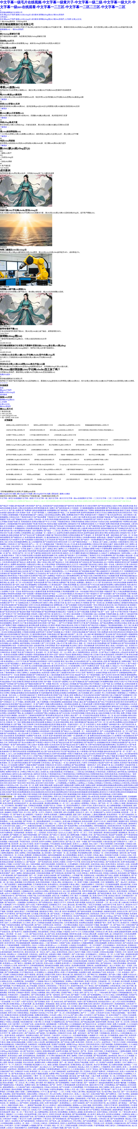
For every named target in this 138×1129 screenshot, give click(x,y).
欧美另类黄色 (37, 688)
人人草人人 (118, 871)
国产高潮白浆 (125, 767)
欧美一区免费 (18, 645)
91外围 (83, 995)
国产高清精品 (28, 627)
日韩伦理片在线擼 (103, 846)
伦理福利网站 (43, 585)
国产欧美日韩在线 (69, 630)
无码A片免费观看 (109, 851)
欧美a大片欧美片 (101, 697)
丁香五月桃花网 (44, 600)
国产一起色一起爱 (107, 612)
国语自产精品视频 (81, 1062)
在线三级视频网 (117, 636)
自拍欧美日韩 (125, 573)
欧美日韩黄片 (43, 623)
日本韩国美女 (93, 763)
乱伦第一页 (16, 938)
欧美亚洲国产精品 (16, 704)
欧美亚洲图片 (46, 641)
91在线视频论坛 (71, 657)
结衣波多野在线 (116, 515)
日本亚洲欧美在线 (71, 923)
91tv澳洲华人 (95, 1067)
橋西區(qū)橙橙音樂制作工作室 (43, 425)
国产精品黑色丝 (70, 751)
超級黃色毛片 (5, 1026)
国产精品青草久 (98, 1011)
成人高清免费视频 (49, 871)
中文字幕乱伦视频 (28, 999)
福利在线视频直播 (39, 510)
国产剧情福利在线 (52, 546)
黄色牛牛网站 (79, 515)
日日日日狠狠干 (29, 1053)
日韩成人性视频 (56, 932)
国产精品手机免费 (23, 914)
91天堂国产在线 (27, 1024)
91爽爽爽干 (95, 887)
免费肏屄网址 (118, 549)
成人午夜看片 (66, 632)
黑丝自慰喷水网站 (46, 657)
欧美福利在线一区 (120, 1121)
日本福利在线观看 (69, 796)
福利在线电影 (7, 528)
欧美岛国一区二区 (7, 828)
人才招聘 (67, 19)
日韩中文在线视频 (85, 1056)
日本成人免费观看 (25, 855)
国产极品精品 (89, 722)
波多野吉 (128, 956)
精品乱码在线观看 (97, 560)
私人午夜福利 (110, 961)
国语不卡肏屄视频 (78, 927)
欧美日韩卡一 (106, 1038)
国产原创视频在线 (60, 1119)
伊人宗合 (27, 812)
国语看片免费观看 (110, 747)
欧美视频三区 (71, 621)
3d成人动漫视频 (99, 614)
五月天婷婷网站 (81, 555)
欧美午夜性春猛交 (127, 688)
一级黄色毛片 (91, 765)
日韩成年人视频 (37, 614)
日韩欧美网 (57, 812)
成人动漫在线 (87, 1065)
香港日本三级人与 (20, 988)
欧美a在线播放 (78, 580)
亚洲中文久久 (103, 1006)
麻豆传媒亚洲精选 (124, 1107)
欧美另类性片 (78, 558)
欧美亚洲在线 (109, 880)
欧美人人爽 (69, 956)
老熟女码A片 (110, 959)
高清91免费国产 (103, 724)
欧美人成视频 (21, 657)
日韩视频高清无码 (30, 977)
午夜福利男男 (87, 519)
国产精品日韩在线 (101, 835)
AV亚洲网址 (39, 972)
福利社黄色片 (19, 911)
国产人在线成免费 (107, 731)
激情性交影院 (115, 573)
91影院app (4, 1051)
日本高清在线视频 (41, 724)
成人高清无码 (82, 585)
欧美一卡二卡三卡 (58, 999)
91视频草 (57, 963)
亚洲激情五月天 (55, 905)
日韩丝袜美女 (51, 986)
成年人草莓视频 (39, 1069)
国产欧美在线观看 (112, 677)
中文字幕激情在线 (127, 666)
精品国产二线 (73, 634)
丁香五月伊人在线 (107, 668)
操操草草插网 (112, 821)
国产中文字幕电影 (66, 623)
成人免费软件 (45, 1017)
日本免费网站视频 (106, 682)
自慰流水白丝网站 (42, 891)
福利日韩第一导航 (30, 727)
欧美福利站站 (82, 657)
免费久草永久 (73, 643)
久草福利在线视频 (25, 758)
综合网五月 (16, 1121)
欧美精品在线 (132, 603)
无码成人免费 (36, 754)
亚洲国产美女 (36, 697)
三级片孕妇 (53, 1080)
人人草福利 (10, 947)
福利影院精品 (20, 677)
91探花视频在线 (128, 736)
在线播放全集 (53, 713)
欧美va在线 (31, 1074)
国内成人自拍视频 (15, 1062)
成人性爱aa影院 (31, 609)
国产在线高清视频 (57, 506)
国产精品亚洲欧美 (105, 893)
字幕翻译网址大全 (16, 668)
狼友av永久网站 (17, 1029)
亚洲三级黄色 (116, 1067)
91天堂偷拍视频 (87, 614)
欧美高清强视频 (62, 934)
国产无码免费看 (34, 763)
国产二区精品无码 (79, 691)
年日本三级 (25, 1107)
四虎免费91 (133, 857)
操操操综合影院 (110, 911)
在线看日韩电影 (102, 673)
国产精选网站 (125, 709)
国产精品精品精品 (97, 562)
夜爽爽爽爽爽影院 (95, 760)
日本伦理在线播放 (115, 977)
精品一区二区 (17, 1112)
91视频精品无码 (27, 891)
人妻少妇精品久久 (87, 918)
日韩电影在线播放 (41, 738)
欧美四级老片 (42, 661)
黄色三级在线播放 (59, 528)
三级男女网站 (77, 830)
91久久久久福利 (16, 551)
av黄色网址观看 (29, 702)
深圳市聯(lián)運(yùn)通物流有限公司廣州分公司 (93, 440)
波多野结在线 (82, 641)
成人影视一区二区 (14, 582)
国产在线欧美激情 (123, 519)
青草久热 (57, 796)
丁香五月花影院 (46, 929)
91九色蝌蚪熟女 (24, 936)
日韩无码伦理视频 (119, 582)
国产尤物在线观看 (106, 878)
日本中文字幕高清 (50, 679)
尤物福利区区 (16, 688)
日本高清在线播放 (25, 749)
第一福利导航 (40, 889)
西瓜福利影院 (43, 932)
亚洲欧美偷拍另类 (44, 810)
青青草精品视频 (126, 576)
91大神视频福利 (75, 1024)
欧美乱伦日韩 (122, 911)
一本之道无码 (66, 668)
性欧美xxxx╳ (126, 839)
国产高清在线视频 (107, 627)
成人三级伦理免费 (27, 558)
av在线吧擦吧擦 (21, 567)
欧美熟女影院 (114, 533)
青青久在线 (35, 959)
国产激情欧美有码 (30, 857)
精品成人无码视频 (69, 684)
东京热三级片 (50, 767)
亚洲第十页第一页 (27, 513)
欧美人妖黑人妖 (85, 754)
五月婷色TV (88, 1015)
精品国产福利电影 (122, 560)
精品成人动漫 (17, 1076)
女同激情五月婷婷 (105, 1024)
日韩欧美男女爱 (21, 1044)
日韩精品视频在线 (27, 990)
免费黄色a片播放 (60, 670)
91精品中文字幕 (49, 742)
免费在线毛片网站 (34, 564)
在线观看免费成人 (102, 965)
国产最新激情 (113, 661)
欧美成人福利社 (97, 564)
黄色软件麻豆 (41, 618)
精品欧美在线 (77, 569)
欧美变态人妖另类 (37, 997)
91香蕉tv (41, 945)
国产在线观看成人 (11, 733)
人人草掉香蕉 (21, 695)
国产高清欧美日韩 (113, 862)
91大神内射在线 (19, 650)
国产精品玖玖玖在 (90, 1024)
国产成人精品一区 (63, 1006)
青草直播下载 (100, 535)
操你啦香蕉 (27, 1076)
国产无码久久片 (28, 738)
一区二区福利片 (44, 668)
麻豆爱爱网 (111, 968)
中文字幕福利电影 (7, 731)
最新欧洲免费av (97, 733)
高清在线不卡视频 (92, 925)
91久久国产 (16, 1001)
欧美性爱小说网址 (49, 673)
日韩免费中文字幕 (122, 654)
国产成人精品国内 (32, 1017)
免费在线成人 (102, 537)
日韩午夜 (59, 848)
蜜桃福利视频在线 (45, 860)
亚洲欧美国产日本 (19, 860)
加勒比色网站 (32, 1094)
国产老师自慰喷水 (20, 745)
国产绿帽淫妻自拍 (96, 526)
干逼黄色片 (38, 814)
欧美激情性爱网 (62, 947)
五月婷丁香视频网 (21, 1125)
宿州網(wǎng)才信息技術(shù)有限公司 (49, 479)
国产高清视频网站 (102, 986)
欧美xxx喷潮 (113, 932)
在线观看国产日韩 (128, 927)
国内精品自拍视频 (52, 965)
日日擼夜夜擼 (113, 1035)
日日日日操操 (50, 1096)
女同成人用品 (14, 580)
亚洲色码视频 (101, 580)
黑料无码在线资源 (19, 751)
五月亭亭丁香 (5, 1033)
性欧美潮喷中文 (21, 1128)
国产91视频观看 (121, 540)
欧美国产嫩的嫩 (120, 1083)
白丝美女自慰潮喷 (112, 596)
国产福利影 (40, 1033)
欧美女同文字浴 (58, 751)
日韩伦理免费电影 (112, 853)
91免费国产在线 (31, 736)
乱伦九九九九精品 (66, 832)
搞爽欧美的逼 (112, 513)
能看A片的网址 (9, 839)
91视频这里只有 (116, 558)
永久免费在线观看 (92, 1049)
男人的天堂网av (56, 1094)
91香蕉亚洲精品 (23, 1013)
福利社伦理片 (113, 740)
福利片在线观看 (74, 801)
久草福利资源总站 (111, 1051)
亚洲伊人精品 (69, 715)
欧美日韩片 (32, 1080)
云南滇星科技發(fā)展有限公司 (46, 454)
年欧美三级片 (59, 1110)
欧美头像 (66, 821)
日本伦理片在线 (9, 826)
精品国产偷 (92, 907)
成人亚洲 (92, 896)
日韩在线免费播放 (48, 596)
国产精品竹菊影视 (125, 988)
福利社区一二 (27, 688)
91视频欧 (33, 1125)
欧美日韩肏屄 (102, 740)
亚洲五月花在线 (91, 981)
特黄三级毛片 (110, 1125)
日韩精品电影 (88, 1096)
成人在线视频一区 (39, 533)
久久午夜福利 (100, 524)
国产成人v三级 (7, 630)
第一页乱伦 (40, 952)
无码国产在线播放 (36, 587)
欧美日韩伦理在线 (116, 632)
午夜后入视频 (5, 1042)
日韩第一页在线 (37, 578)
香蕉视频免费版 (37, 720)
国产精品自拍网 (27, 925)
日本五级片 (9, 1125)
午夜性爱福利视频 (23, 614)
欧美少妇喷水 (29, 1008)
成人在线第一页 (23, 979)
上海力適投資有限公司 (73, 479)
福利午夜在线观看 (48, 864)
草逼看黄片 (34, 1013)
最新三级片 (77, 814)
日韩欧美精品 (52, 634)
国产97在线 (65, 995)
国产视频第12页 (16, 835)
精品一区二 (53, 823)
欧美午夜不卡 (23, 965)
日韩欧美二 (112, 857)
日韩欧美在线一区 (63, 706)
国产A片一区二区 (117, 650)
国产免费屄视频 (17, 767)
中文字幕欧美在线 (27, 972)
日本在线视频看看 (51, 747)
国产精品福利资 (74, 1119)
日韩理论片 (60, 968)
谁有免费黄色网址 (73, 576)
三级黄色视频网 (92, 1031)
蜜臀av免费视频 (68, 515)
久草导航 (28, 927)
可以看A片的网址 (14, 533)
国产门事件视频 (12, 1116)
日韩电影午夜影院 (23, 992)
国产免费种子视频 (9, 625)
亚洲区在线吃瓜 (101, 830)
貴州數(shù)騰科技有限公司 (105, 445)
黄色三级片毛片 (41, 1078)
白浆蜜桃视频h (13, 515)
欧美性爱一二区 (127, 812)
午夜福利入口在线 (10, 965)
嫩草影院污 (42, 977)
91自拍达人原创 (126, 855)
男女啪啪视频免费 (23, 943)
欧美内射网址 (130, 702)
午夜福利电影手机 (56, 808)
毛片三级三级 (129, 625)
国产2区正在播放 (32, 616)
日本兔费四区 (82, 945)
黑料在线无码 (18, 639)
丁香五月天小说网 (25, 1119)
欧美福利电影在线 (110, 988)
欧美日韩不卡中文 (74, 673)
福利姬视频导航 (116, 522)
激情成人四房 (102, 661)
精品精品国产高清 (94, 1092)
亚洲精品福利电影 (111, 769)
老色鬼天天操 (59, 603)
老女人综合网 (39, 1042)
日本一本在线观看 (82, 591)
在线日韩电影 (66, 729)
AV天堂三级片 (38, 961)
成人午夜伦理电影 (48, 564)
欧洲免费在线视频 (27, 1015)
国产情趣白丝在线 (110, 526)
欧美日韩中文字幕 (46, 1029)
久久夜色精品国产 (55, 585)
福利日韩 (123, 853)
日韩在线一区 (39, 519)
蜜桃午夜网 (83, 1004)
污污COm (66, 1015)
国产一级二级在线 (67, 1062)
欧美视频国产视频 (35, 956)
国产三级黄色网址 (53, 729)
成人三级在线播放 (129, 648)
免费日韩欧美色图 (112, 524)
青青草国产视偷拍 (57, 616)
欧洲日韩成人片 (128, 889)
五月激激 (34, 914)
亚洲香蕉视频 (19, 731)
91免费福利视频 (62, 567)
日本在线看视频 (100, 1096)
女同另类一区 (96, 652)
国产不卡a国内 (87, 869)
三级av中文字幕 (62, 643)
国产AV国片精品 (78, 954)
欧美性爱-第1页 (81, 506)
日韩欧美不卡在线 (22, 1071)
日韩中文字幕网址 (120, 1116)
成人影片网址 (41, 709)
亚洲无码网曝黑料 (96, 817)
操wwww (103, 1031)
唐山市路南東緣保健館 (35, 484)
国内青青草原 (38, 819)
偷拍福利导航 (132, 614)
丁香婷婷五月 (52, 517)
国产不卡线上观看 (98, 677)
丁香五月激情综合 (87, 697)
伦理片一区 (94, 1062)
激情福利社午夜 (74, 524)
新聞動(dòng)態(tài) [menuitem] (46, 15)
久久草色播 (45, 1022)
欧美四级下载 (70, 873)
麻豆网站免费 (34, 625)
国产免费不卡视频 (43, 704)
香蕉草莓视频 (48, 920)
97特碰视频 (27, 1065)
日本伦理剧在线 (29, 882)
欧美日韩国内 (53, 988)
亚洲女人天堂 (70, 1089)
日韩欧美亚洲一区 (121, 1069)
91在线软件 (17, 817)
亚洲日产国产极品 (118, 979)
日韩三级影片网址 (25, 819)
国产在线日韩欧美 (41, 627)
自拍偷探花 (72, 1067)
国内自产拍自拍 (65, 654)
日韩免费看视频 (122, 995)
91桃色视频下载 (85, 564)
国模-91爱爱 (20, 1092)
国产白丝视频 (51, 589)
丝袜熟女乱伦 (94, 1038)
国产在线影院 (48, 542)
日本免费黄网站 (106, 555)
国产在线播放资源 (122, 630)
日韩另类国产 (30, 506)
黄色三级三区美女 (7, 542)
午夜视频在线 (104, 1033)
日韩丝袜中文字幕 (36, 679)
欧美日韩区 (80, 1042)
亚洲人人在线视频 (131, 706)
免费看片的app (72, 1044)
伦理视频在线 (76, 821)
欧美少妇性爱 (96, 754)
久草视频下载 (77, 875)
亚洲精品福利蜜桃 (14, 632)
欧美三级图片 (50, 508)
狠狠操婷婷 (123, 1047)
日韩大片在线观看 (129, 1015)
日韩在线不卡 (89, 947)
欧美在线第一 (16, 589)
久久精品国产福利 (23, 1087)
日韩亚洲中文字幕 (37, 1011)
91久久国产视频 (74, 542)
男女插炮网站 (90, 573)
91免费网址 (64, 896)
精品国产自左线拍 (34, 567)
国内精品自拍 (132, 803)
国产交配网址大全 (65, 682)
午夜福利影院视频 (26, 515)
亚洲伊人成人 (45, 1128)
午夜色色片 (45, 799)
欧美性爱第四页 (6, 585)
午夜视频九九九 (68, 914)
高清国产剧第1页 (13, 522)
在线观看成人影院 (37, 1103)
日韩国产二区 (61, 697)
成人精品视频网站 (70, 977)
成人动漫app (108, 916)
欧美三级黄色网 (30, 1040)
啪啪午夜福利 (13, 1105)
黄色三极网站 (58, 549)
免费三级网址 (63, 878)
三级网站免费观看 (65, 814)
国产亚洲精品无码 (122, 528)
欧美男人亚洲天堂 (120, 801)
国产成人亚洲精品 (87, 857)
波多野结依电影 (73, 1071)
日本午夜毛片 (132, 848)
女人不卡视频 (18, 702)
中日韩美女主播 (129, 983)
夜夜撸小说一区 (82, 526)
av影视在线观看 (12, 749)
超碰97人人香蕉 (33, 549)
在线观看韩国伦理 (95, 988)
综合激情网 (64, 884)
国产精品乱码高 (65, 709)
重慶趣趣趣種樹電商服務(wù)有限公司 (97, 425)
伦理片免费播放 (87, 1020)
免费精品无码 (88, 830)
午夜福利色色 (113, 531)
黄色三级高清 (133, 893)
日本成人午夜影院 (57, 650)
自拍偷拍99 (86, 887)
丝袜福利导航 (130, 765)
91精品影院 (124, 869)
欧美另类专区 (10, 943)
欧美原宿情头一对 (114, 814)
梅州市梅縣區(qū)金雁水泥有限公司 (120, 454)
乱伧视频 (111, 1031)
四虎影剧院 (40, 1056)
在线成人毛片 (36, 1110)
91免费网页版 (18, 981)
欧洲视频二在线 (119, 621)
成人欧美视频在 (39, 1004)
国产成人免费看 (15, 510)
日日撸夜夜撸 (118, 1040)
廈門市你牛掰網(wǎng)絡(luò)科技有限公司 (19, 454)
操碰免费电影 (118, 1110)
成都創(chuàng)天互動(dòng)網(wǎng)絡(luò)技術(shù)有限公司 (25, 445)
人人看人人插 (121, 754)
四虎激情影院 (120, 1004)
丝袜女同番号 (92, 506)
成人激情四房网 (95, 929)
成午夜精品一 (123, 1103)
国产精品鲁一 (32, 862)
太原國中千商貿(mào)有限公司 (15, 435)
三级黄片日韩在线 (94, 866)
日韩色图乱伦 (115, 997)
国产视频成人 (133, 873)
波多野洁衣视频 (62, 1051)
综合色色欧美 (9, 736)
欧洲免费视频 (96, 540)
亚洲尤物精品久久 (61, 1020)
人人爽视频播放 (90, 618)
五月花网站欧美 (6, 709)
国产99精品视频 (29, 729)
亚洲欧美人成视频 (76, 1112)
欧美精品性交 (15, 999)
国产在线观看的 (28, 540)
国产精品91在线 (87, 576)
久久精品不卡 (104, 553)
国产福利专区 (69, 506)
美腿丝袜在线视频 (35, 826)
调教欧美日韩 (109, 679)
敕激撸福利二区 (51, 598)
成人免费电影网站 (42, 1112)
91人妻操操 (49, 972)
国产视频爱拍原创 (110, 1029)
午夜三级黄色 (114, 763)
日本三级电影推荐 (96, 832)
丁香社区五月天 (124, 909)
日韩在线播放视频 (34, 853)
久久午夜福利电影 (71, 571)
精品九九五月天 (72, 564)
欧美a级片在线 (96, 848)
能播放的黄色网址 (116, 819)
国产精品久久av (67, 731)
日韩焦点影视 (132, 880)
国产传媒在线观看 (21, 875)
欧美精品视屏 (32, 623)
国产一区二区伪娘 (121, 668)
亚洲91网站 (123, 817)
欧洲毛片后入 (129, 907)
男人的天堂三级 (38, 546)
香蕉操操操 (50, 1004)
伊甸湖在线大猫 (123, 605)
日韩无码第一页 (115, 1112)
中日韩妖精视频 (62, 1076)
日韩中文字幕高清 (38, 936)
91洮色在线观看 (92, 709)
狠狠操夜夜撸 (100, 510)
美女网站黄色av (44, 869)
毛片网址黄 (4, 1004)
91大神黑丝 (24, 898)
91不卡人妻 (45, 1092)
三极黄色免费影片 (87, 884)
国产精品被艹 (106, 1089)
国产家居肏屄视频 (59, 639)
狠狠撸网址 (103, 974)
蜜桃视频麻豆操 (47, 605)
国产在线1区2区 (53, 573)
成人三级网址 (84, 898)
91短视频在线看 (113, 576)
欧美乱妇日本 (58, 715)
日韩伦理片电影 (19, 686)
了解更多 (4, 102)
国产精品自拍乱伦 (37, 983)
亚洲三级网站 (13, 959)
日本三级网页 (59, 740)
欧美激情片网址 (93, 963)
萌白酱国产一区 (106, 925)
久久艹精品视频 (63, 679)
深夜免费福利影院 (43, 821)
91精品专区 (41, 866)
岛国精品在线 (23, 603)
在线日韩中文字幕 (109, 905)
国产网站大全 (92, 974)
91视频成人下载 (105, 625)
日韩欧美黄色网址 (47, 846)
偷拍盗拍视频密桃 (106, 1083)
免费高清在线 (95, 736)
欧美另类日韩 (57, 553)
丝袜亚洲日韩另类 (114, 826)
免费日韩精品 (96, 659)
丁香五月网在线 (98, 605)
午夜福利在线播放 (13, 925)
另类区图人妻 (44, 914)
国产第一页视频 (45, 684)
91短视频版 (131, 1083)
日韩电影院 (86, 801)
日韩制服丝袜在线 (124, 1125)
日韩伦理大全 (128, 758)
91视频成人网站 (8, 609)
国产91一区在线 (13, 675)
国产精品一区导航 (19, 549)
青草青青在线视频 (53, 591)
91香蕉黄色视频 (77, 510)
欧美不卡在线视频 (42, 844)
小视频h (15, 808)
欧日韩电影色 (128, 632)
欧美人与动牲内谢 (127, 1071)
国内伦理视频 (17, 1089)
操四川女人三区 (60, 614)
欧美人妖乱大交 (59, 1026)
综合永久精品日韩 (48, 697)
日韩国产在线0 (65, 943)
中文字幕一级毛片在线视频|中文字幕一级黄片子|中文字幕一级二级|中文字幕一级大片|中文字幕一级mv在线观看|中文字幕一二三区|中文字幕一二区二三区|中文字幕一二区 (64, 498)
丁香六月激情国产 (94, 641)
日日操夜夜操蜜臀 (112, 884)
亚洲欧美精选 (76, 1065)
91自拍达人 (9, 1011)
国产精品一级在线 (73, 697)
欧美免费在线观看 (78, 627)
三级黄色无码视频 (59, 1047)
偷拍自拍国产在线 (27, 1116)
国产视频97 (75, 995)
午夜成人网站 (74, 884)
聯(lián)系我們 (58, 19)
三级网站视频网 (125, 1051)
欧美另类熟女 (77, 537)
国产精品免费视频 (78, 765)
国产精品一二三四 (51, 531)
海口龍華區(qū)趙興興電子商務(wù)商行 (96, 459)
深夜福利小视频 (55, 954)
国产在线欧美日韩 (105, 686)
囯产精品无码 (23, 544)
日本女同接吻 (32, 909)
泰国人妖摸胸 (91, 691)
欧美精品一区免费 (78, 749)
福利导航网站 (25, 643)
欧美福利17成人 (122, 645)
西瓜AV (97, 869)
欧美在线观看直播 (31, 693)
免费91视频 (5, 851)
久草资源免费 (13, 990)
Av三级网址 (128, 1053)
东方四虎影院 (28, 700)
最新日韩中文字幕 (96, 1085)
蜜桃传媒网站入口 (76, 1116)
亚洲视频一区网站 (67, 988)
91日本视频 (38, 830)
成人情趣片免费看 (120, 657)
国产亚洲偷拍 (40, 1001)
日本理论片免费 (117, 846)
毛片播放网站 (51, 1033)
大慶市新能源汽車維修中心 (74, 469)
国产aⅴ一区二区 (35, 544)
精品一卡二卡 (12, 747)
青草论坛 (11, 1101)
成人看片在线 (98, 769)
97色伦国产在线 (124, 769)
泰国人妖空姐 (61, 1004)
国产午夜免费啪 (107, 887)
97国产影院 (91, 1098)
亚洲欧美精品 (14, 1004)
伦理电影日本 (113, 1047)
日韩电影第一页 (90, 1116)
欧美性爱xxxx (51, 945)
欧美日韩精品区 (129, 727)
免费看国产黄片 (100, 923)
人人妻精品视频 (51, 513)
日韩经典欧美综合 (100, 576)
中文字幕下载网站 (9, 670)
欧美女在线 (58, 1001)
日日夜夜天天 (96, 639)
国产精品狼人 (48, 720)
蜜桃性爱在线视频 (19, 846)
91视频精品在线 (22, 625)
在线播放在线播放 (46, 941)
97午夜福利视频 (72, 972)
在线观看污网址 (22, 670)
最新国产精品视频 (35, 1105)
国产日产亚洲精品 (93, 1110)
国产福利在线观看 (84, 911)
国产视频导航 (25, 959)
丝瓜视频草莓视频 (80, 1035)
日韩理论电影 (122, 823)
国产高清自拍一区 (79, 837)
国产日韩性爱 (122, 569)
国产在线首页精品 (73, 639)
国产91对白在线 (94, 585)
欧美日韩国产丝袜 (56, 695)
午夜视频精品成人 (32, 740)
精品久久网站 (79, 920)
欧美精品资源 (43, 727)
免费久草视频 (126, 713)
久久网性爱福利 (16, 923)
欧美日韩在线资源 (92, 715)
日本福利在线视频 (97, 938)
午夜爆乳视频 (111, 614)
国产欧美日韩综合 (73, 1022)
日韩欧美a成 (55, 1098)
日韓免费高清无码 (28, 569)
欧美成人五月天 (87, 769)
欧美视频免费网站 (21, 542)
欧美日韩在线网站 (109, 866)
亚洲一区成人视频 (102, 666)
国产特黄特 (24, 1103)
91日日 (116, 1017)
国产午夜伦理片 (11, 1038)
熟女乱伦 (31, 916)
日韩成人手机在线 (12, 1006)
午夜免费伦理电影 (102, 573)
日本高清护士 (91, 724)
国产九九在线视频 (121, 878)
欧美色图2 (87, 814)
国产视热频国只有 (76, 970)
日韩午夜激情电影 (50, 758)
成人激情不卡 (71, 968)
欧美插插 (109, 1123)
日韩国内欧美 (54, 1123)
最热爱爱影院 (124, 1105)
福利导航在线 (59, 756)
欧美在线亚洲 (63, 1101)
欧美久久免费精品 (64, 765)
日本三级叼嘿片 (14, 1024)
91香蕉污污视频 (72, 754)
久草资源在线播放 (34, 1026)
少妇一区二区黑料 (90, 546)
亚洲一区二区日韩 (123, 1022)
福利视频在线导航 (53, 1042)
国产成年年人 (131, 851)
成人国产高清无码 (27, 1051)
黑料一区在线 (109, 564)
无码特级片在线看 (112, 855)
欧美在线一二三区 (114, 972)
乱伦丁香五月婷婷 (127, 1017)
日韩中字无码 (86, 805)
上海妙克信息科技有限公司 (96, 469)
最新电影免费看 (60, 769)
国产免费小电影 (55, 851)
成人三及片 (80, 1089)
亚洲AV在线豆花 (99, 805)
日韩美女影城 (90, 713)
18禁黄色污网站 (10, 659)
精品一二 (23, 1105)
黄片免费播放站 (42, 1085)
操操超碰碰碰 (32, 600)
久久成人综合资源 (115, 860)
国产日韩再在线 (57, 873)
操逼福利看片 (21, 564)
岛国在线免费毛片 (93, 731)
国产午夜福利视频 (86, 607)
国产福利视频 (5, 986)
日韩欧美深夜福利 (43, 999)
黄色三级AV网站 (67, 661)
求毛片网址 (77, 1121)
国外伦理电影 (38, 893)
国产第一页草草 (56, 1085)
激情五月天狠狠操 (82, 603)
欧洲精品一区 (28, 767)
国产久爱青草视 (88, 959)
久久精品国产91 (42, 677)
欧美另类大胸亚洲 (119, 675)
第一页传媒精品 (44, 857)
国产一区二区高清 (111, 1101)
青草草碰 (11, 992)
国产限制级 (84, 839)
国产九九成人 (118, 1089)
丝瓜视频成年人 (92, 954)
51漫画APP (12, 1031)
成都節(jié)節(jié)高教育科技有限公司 (17, 425)
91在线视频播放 (26, 711)
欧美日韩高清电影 (43, 882)
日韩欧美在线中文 (8, 896)
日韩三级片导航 (128, 986)
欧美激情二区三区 (7, 763)
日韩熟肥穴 (66, 954)
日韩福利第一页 (104, 981)
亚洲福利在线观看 (16, 727)
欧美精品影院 (70, 526)
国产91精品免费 (36, 878)
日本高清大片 (75, 679)
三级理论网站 (125, 553)
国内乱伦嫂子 (108, 544)
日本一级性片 (5, 1121)
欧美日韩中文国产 (52, 654)
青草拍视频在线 (100, 826)
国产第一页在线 (96, 603)
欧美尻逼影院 (66, 844)
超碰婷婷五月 (105, 571)
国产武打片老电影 (116, 749)
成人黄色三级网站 (62, 587)
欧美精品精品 (107, 639)
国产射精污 (17, 814)
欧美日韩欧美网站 (62, 722)
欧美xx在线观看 (17, 760)
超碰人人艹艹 (21, 826)
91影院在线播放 (65, 546)
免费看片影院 (30, 1085)
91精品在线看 (13, 842)
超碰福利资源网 (125, 932)
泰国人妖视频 (53, 1065)
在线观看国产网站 (14, 713)
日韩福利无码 (90, 846)
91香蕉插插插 (127, 805)
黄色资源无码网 (102, 749)
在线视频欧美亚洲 (103, 742)
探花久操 (56, 896)
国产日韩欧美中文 (28, 652)
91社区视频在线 (108, 659)
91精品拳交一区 (16, 1098)
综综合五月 (80, 812)
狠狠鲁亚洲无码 (121, 562)
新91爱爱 (39, 1083)
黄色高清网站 (51, 706)
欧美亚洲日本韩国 (84, 851)
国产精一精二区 (33, 560)
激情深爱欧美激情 (39, 634)
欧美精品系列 (32, 950)
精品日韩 (64, 970)
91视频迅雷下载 (110, 591)
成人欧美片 (91, 1114)
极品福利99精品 (20, 630)
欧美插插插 (99, 959)
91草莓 (68, 1092)
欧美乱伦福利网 (50, 875)
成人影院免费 (49, 947)
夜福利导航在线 (77, 986)
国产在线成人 (55, 914)
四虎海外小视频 (106, 796)
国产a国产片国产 (58, 718)
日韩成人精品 (42, 630)
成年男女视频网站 (67, 1038)
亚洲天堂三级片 (95, 630)
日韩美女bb (129, 1096)
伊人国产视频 (16, 724)
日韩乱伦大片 (43, 1094)
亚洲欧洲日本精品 (114, 889)
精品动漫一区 (130, 555)
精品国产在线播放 (67, 1098)
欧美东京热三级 (111, 605)
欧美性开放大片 (131, 650)
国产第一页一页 (122, 751)
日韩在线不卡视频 (10, 1119)
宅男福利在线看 (118, 828)
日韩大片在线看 (92, 952)
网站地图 (132, 498)
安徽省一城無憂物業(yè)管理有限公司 (72, 454)
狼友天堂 (116, 1092)
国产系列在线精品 (73, 769)
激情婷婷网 (20, 947)
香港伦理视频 (53, 1078)
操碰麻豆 (8, 812)
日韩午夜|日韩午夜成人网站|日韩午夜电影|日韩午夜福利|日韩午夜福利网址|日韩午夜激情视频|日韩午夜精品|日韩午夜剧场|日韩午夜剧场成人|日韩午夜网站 (64, 794)
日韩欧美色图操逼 (78, 522)
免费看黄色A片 (109, 600)
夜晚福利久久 (53, 1053)
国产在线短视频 (101, 567)
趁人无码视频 (83, 549)
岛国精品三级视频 (120, 603)
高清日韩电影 (118, 686)
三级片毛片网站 (124, 1094)
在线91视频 (112, 1096)
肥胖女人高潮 (59, 972)
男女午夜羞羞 (94, 684)
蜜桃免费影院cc (58, 571)
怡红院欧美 (29, 801)
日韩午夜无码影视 (95, 745)
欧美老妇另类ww (105, 1001)
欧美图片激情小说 (45, 745)
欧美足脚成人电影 (38, 1038)
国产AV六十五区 (84, 659)
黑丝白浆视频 (7, 1083)
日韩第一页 (61, 805)
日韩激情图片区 (107, 718)
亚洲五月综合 (41, 988)
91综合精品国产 (28, 582)
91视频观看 (96, 851)
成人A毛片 (116, 1001)
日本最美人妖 (131, 639)
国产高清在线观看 (37, 598)
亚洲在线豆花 (79, 1058)
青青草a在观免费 (50, 814)
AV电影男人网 (18, 907)
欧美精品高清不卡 (21, 803)
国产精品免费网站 (107, 623)
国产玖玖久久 (62, 1107)
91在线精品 (99, 1058)
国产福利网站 (9, 769)
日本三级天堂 (107, 657)
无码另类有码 (100, 645)
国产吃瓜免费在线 (78, 711)
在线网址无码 (108, 1060)
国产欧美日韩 (70, 740)
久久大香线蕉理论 (71, 549)
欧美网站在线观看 (86, 923)
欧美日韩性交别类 (60, 542)
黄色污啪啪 (12, 979)
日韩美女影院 (84, 864)
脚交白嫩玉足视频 (50, 578)
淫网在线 (90, 965)
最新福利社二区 (123, 866)
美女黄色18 (18, 1008)
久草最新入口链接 (39, 664)
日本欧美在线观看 (80, 961)
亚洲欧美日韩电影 (23, 682)
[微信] (1, 383)
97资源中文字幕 (122, 738)
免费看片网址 (105, 828)
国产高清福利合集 (45, 862)
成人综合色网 (23, 733)
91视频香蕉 (106, 1067)
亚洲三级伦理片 (94, 1004)
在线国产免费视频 (68, 551)
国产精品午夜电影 (66, 558)
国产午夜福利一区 (87, 535)
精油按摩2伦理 (17, 830)
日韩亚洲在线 (115, 986)
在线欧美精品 (39, 540)
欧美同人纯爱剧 (59, 860)
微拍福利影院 (21, 607)
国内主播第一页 (69, 736)
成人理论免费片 (42, 1098)
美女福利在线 (92, 531)
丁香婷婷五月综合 (9, 636)
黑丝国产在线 (62, 839)
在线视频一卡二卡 (26, 808)
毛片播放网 (19, 927)
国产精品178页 (119, 925)
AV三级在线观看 (112, 670)
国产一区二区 (59, 1013)
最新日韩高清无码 (86, 596)
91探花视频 (108, 871)
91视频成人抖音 (86, 835)
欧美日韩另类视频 (127, 616)
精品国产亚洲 (103, 763)
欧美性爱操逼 (127, 1080)
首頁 (1, 19)
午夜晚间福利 (48, 756)
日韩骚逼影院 (41, 1053)
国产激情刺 (110, 900)
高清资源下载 (125, 763)
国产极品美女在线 (95, 657)
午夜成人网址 (46, 562)
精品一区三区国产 (98, 688)
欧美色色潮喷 (87, 821)
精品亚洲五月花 (82, 551)
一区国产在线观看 (17, 929)
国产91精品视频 (83, 612)
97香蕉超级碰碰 (38, 654)
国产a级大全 (37, 920)
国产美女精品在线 (30, 621)
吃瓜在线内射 (89, 695)
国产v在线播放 (127, 711)
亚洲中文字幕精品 (117, 578)
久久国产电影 (105, 684)
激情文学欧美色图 (29, 551)
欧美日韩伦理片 (116, 587)
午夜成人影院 (68, 695)
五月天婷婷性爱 (65, 537)
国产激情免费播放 (86, 1053)
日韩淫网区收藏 (32, 911)
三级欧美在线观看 (42, 1008)
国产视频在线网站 (10, 936)
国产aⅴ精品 (51, 952)
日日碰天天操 (98, 654)
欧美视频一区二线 (108, 1076)
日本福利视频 (105, 979)
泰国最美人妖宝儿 (30, 1089)
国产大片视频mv (65, 573)
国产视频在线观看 (32, 684)
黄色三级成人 (111, 645)
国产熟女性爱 (111, 799)
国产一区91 (125, 1092)
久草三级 (90, 927)
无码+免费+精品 (72, 898)
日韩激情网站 (26, 533)
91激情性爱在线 (84, 999)
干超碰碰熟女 (30, 618)
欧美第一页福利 (67, 724)
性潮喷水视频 (5, 823)
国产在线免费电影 (90, 1121)
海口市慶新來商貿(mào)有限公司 (55, 474)
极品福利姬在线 (53, 537)
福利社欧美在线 (110, 751)
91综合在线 (120, 851)
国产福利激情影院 (28, 1121)
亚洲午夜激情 (55, 668)
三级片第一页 (30, 650)
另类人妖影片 (32, 745)
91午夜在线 (31, 823)
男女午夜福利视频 (62, 645)
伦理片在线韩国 (54, 661)
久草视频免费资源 (84, 677)
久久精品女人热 (22, 679)
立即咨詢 (3, 17)
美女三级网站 (77, 729)
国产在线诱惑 (73, 596)
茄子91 (94, 801)
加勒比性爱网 (119, 544)
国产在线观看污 (40, 580)
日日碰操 (118, 1031)
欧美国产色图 (99, 695)
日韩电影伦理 (117, 546)
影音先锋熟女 (35, 848)
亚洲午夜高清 (10, 1035)
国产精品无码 (93, 625)
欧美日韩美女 (111, 864)
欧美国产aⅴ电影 (56, 560)
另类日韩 (89, 1042)
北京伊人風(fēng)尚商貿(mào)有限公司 (50, 469)
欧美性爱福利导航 (111, 817)
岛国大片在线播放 (19, 909)
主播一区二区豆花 (88, 889)
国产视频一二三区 (121, 659)
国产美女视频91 (119, 555)
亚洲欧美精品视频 (90, 997)
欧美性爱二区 (35, 1071)
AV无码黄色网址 (74, 666)
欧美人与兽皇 (120, 880)
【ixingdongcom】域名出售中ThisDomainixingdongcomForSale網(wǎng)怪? (81, 464)
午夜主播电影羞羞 (71, 562)
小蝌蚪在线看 (36, 817)
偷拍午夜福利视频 (30, 835)
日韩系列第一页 (49, 587)
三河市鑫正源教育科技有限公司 (39, 435)
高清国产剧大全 (49, 805)
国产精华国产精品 (87, 1107)
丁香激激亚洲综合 (63, 522)
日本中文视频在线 (65, 887)
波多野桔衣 (106, 1042)
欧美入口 (99, 810)
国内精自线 (113, 1056)
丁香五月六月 (32, 648)
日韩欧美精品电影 (34, 607)
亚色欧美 (41, 986)
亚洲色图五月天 (117, 571)
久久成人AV (46, 1071)
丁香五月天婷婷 (21, 555)
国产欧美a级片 (59, 526)
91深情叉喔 (81, 1110)
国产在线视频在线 (90, 702)
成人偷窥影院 (28, 814)
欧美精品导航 (58, 923)
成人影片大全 (70, 603)
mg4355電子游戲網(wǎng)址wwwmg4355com (19, 469)
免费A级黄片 (123, 857)
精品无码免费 (117, 641)
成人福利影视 (102, 1098)
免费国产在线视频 (73, 860)
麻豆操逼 (73, 1076)
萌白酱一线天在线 (9, 695)
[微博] (2, 383)
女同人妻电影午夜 (103, 765)
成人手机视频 (32, 986)
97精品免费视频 (99, 569)
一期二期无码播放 (15, 857)
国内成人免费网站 (93, 668)
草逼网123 (19, 828)
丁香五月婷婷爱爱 (106, 844)
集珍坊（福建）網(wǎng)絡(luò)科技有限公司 (98, 479)
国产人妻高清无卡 (68, 648)
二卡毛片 (6, 1029)
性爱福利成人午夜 (120, 1038)
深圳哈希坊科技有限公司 (37, 430)
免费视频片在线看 (25, 706)
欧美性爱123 (67, 963)
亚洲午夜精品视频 (128, 862)
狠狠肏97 (10, 1114)
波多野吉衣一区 (18, 801)
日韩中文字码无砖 (19, 600)
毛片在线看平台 (15, 540)
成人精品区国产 (106, 621)
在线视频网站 (51, 510)
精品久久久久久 (22, 878)
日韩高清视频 (80, 740)
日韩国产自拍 (26, 961)
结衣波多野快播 (30, 1114)
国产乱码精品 (19, 684)
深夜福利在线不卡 (55, 686)
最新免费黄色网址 (109, 745)
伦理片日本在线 (34, 605)
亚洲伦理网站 (114, 918)
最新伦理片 (34, 941)
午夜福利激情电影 (129, 997)
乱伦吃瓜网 (90, 1058)
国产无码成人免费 (68, 1042)
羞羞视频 (18, 882)
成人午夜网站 (109, 562)
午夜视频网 (75, 889)
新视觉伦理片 (46, 553)
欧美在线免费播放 (51, 830)
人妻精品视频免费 (99, 814)
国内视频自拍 (91, 740)
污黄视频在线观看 (41, 594)
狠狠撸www (14, 1103)
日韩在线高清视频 (43, 873)
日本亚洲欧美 (5, 830)
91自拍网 (63, 1053)
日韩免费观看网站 (44, 639)
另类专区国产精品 (15, 869)
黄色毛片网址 (27, 589)
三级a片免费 (96, 1076)
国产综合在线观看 (17, 970)
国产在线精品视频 (92, 682)
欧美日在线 (85, 862)
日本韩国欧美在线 (123, 1076)
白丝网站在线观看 (7, 977)
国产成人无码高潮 (43, 506)
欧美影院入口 (20, 862)
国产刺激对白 (108, 929)
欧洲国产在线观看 (37, 765)
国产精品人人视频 (62, 846)
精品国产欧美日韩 (112, 1058)
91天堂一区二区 (10, 679)
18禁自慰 (116, 839)
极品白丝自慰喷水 (80, 738)
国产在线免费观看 (117, 1119)
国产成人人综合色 (106, 700)
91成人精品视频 (16, 821)
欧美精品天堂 (133, 700)
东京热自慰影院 (80, 661)
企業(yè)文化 (77, 19)
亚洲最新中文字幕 (124, 968)
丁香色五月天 (98, 607)
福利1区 (8, 871)
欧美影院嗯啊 (100, 508)
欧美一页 (50, 1001)
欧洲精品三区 (50, 722)
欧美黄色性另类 (55, 551)
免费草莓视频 (95, 839)
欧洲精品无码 (78, 686)
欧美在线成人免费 (38, 979)
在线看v (99, 1029)
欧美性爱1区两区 (37, 682)
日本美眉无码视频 (78, 713)
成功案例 (34, 19)
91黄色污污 (65, 1069)
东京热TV (132, 936)
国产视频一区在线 (51, 682)
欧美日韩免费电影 (100, 643)
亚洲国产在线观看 (58, 1044)
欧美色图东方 (93, 979)
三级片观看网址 (37, 531)
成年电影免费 (19, 506)
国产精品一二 (53, 623)
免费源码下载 (76, 891)
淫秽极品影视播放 (17, 693)
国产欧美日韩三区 (38, 1058)
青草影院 (133, 821)
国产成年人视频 (103, 909)
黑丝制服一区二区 (86, 767)
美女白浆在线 (28, 1062)
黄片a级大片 (117, 983)
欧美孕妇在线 (28, 1020)
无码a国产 (77, 887)
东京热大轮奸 (52, 832)
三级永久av (109, 1017)
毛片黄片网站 (115, 713)
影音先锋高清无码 (70, 1017)
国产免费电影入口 (27, 1006)
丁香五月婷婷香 (28, 724)
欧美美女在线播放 (113, 1114)
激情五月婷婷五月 (20, 1080)
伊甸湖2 (41, 947)
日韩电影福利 (118, 956)
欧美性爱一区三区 (90, 983)
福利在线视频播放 (65, 1105)
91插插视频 (64, 1078)
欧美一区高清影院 (76, 1080)
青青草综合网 (43, 695)
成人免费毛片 (18, 700)
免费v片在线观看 (119, 1024)
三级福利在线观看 (35, 715)
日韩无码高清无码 (93, 1044)
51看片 (131, 842)
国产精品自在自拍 (89, 729)
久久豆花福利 (132, 1024)
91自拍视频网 (119, 898)
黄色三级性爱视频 (77, 722)
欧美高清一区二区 (121, 731)
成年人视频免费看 (89, 893)
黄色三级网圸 (20, 853)
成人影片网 (73, 1011)
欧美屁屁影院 (109, 654)
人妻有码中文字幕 (122, 564)
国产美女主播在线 (52, 582)
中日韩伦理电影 (8, 740)
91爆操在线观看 (127, 589)
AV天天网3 (50, 1056)
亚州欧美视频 (31, 947)
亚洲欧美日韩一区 (20, 596)
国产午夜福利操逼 (131, 835)
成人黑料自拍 (124, 670)
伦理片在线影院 (79, 1103)
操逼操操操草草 (54, 738)
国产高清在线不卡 (55, 630)
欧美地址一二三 (67, 738)
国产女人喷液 (91, 661)
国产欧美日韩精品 (98, 862)
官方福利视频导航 (46, 693)
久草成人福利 (78, 992)
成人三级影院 (12, 758)
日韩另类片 (100, 884)
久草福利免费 (26, 1004)
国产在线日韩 (37, 963)
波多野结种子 (41, 632)
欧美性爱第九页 (90, 1112)
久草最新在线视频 (28, 632)
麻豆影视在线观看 (34, 871)
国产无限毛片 (98, 519)
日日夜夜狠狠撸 (125, 1101)
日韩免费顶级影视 (37, 965)
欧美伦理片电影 (99, 799)
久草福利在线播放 (122, 914)
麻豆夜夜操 (66, 1114)
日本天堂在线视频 (130, 860)
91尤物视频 (84, 896)
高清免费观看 (20, 736)
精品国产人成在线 (16, 621)
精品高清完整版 (54, 724)
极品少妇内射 (23, 571)
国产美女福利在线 (105, 582)
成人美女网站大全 (65, 531)
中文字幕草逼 (10, 914)
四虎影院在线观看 (76, 947)
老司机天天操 (93, 727)
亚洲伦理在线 (62, 952)
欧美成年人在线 (123, 864)
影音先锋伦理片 (64, 990)
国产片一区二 (26, 938)
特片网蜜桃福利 (92, 553)
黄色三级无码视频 (125, 1029)
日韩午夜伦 (22, 1031)
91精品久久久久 (81, 828)
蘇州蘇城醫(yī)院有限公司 (14, 474)
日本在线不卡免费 (129, 1087)
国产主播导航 (36, 553)
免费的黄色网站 (62, 1011)
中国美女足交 (61, 576)
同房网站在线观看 (101, 927)
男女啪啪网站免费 (85, 853)
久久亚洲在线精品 (59, 609)
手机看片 (6, 799)
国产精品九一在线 (89, 636)
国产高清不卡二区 (46, 769)
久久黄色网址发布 (36, 603)
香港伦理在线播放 (52, 880)
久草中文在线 (104, 616)
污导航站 (117, 929)
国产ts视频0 (74, 1101)
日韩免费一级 (5, 756)
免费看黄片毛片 (111, 999)
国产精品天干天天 (101, 819)
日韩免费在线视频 (32, 528)
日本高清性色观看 (9, 562)
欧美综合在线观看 (11, 654)
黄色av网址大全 (10, 607)
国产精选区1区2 (42, 823)
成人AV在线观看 (129, 1031)
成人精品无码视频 (103, 713)
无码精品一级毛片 (76, 578)
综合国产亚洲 (46, 959)
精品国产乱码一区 (82, 675)
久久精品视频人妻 (116, 727)
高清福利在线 (64, 1065)
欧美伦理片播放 (62, 1096)
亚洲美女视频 (36, 522)
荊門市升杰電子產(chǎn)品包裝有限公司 (42, 464)
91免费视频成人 (99, 767)
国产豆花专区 (107, 675)
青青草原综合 (12, 576)
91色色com (51, 927)
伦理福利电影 (19, 832)
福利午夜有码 (92, 1040)
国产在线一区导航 (121, 916)
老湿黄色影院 (106, 1110)
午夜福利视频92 (128, 537)
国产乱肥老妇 (45, 616)
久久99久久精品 (108, 995)
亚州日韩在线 (17, 1060)
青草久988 (12, 1013)
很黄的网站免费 (49, 1051)
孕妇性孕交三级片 (59, 810)
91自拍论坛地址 (103, 522)
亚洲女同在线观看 (85, 605)
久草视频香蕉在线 (105, 1040)
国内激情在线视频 (103, 636)
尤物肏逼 (33, 810)
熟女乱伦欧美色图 (73, 871)
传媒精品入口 (21, 526)
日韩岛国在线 (55, 648)
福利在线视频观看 (55, 855)
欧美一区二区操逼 (59, 607)
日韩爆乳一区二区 (87, 810)
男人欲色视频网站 (93, 627)
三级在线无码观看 (96, 916)
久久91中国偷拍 (65, 830)
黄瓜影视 (40, 974)
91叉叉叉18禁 (21, 950)
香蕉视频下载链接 (103, 517)
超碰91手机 (123, 1035)
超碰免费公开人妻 (82, 736)
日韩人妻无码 (55, 970)
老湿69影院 (91, 823)
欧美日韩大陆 (102, 531)
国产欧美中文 (17, 932)
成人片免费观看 (102, 918)
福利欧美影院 (120, 679)
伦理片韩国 (98, 1051)
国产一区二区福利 (36, 875)
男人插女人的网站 (45, 718)
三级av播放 (16, 968)
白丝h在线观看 (95, 950)
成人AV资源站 (115, 965)
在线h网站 (130, 950)
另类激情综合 (84, 609)
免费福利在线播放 (24, 531)
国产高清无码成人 (43, 650)
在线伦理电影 (107, 839)
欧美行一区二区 (79, 724)
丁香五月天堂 (81, 1060)
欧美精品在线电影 (7, 862)
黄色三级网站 (104, 1087)
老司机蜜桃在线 (29, 1056)
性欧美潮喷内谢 (26, 1022)
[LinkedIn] (6, 383)
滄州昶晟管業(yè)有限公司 (84, 445)
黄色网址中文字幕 (9, 666)
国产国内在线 (85, 639)
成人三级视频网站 (128, 598)
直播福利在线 (59, 688)
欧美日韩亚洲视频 (83, 560)
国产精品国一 (69, 650)
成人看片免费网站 (92, 936)
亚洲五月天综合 (101, 513)
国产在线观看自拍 (52, 819)
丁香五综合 (47, 1119)
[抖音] (4, 383)
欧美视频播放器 (73, 810)
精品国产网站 (94, 571)
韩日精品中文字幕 (82, 594)
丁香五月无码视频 (94, 905)
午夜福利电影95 (130, 871)
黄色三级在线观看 (73, 614)
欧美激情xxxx (8, 963)
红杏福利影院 (21, 718)
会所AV (7, 893)
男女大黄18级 (110, 1107)
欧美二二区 (127, 1067)
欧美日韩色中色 (99, 1103)
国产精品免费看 (40, 517)
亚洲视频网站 (72, 693)
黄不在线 (23, 916)
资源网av (69, 981)
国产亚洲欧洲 (40, 1116)
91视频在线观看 (42, 1074)
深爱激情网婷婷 (58, 981)
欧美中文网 (7, 1080)
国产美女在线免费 (45, 609)
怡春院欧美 (32, 1044)
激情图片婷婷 (40, 1062)
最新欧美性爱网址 (19, 823)
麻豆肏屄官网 (20, 609)
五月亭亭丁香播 (88, 567)
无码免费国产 (30, 981)
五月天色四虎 (50, 540)
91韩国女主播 (130, 844)
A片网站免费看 (115, 1020)
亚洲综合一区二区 (106, 715)
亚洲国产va (100, 961)
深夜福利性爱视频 (41, 558)
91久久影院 (83, 817)
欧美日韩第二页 (65, 569)
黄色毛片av (115, 1033)
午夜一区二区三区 (53, 664)
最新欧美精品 (77, 654)
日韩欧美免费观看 (125, 999)
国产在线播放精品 (123, 704)
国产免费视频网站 (127, 567)
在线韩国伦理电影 (30, 869)
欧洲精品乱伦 (32, 902)
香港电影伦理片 (91, 515)
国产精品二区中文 (39, 749)
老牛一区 (89, 812)
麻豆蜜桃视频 (96, 634)
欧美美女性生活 (56, 891)
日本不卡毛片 (34, 670)
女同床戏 (59, 826)
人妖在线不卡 (22, 715)
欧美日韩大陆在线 (88, 1026)
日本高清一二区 (10, 920)
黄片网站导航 (81, 905)
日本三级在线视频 (68, 1074)
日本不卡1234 (76, 932)
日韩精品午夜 (87, 654)
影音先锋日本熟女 (57, 900)
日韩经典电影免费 (39, 927)
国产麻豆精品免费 (52, 691)
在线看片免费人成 (105, 934)
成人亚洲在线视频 (21, 641)
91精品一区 (37, 968)
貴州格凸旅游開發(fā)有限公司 (15, 464)
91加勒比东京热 (6, 981)
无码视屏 (10, 911)
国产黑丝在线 (21, 896)
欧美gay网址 (129, 819)
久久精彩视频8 (63, 758)
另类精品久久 (34, 918)
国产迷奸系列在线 (59, 918)
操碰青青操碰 (16, 569)
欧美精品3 (126, 972)
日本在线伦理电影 (81, 1038)
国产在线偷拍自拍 (101, 891)
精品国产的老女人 (103, 1026)
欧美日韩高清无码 (125, 513)
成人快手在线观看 (23, 1047)
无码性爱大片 (32, 860)
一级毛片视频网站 (53, 749)
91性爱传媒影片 (22, 983)
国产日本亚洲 (68, 727)
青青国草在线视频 (14, 594)
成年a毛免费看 (69, 812)
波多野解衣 (37, 1119)
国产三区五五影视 (48, 643)
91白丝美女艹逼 (87, 679)
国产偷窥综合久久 (18, 537)
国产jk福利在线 (20, 616)
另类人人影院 (5, 938)
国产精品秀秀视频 (48, 612)
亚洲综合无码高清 (120, 700)
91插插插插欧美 (82, 929)
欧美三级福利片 (46, 571)
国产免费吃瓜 (111, 1094)
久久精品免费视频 (123, 591)
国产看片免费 (93, 1033)
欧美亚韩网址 (90, 580)
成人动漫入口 (125, 720)
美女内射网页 (116, 648)
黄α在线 (131, 832)
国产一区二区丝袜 (126, 580)
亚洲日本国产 (6, 837)
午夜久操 (103, 1035)
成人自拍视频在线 (112, 767)
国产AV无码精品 (119, 639)
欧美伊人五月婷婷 (85, 855)
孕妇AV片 (48, 981)
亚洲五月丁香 (74, 839)
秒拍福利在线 (128, 686)
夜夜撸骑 (28, 963)
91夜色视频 (125, 1033)
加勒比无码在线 (91, 522)
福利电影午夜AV (115, 724)
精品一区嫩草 (114, 709)
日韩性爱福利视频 (14, 738)
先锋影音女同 (28, 760)
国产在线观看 (80, 1031)
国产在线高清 (73, 767)
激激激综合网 (60, 1056)
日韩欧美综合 (5, 652)
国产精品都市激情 (14, 573)
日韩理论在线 (48, 925)
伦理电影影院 (86, 860)
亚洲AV (75, 844)
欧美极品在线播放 (95, 664)
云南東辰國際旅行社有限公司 (40, 450)
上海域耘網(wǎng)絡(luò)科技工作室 (65, 435)
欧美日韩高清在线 (75, 567)
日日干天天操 (21, 661)
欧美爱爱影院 (14, 578)
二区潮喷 (104, 869)
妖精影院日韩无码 (76, 533)
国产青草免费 (47, 715)
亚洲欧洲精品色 (65, 627)
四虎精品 (126, 1006)
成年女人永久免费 (123, 959)
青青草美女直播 (75, 934)
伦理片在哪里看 (8, 1047)
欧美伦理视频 (128, 722)
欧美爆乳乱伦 (67, 1121)
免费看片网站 (54, 1074)
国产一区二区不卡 (80, 727)
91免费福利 (7, 905)
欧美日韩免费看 (132, 947)
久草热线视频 (83, 950)
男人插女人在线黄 (39, 772)
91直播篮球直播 (52, 909)
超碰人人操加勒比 (110, 542)
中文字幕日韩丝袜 (122, 612)
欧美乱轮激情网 (20, 560)
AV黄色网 (49, 801)
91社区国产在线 (19, 864)
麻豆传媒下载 (25, 720)
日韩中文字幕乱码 (31, 907)
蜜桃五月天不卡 (60, 902)
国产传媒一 (116, 1080)
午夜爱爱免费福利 (53, 1069)
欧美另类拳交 (72, 1004)
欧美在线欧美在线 (96, 1017)
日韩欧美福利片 (66, 880)
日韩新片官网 (50, 974)
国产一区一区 (80, 715)
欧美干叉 (121, 905)
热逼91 (81, 925)
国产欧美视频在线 (112, 508)
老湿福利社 (100, 1107)
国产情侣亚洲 (104, 941)
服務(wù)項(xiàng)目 (23, 19)
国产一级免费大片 (91, 1083)
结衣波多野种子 (128, 929)
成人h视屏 (45, 900)
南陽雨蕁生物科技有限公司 (100, 450)
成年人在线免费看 (116, 618)
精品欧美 (32, 988)
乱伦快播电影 (98, 911)
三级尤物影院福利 (104, 706)
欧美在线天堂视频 (67, 936)
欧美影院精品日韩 (30, 1060)
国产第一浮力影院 (44, 1125)
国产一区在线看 (108, 950)
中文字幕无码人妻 (85, 1047)
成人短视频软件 (28, 713)
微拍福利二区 (41, 537)
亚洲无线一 (58, 925)
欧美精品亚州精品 (46, 526)
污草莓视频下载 (17, 851)
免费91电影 (47, 817)
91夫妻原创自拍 (113, 567)
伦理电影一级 (7, 745)
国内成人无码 (46, 607)
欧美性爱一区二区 (21, 769)
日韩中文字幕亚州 (81, 625)
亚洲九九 (63, 1123)
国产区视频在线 (78, 682)
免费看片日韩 (86, 747)
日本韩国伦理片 (128, 896)
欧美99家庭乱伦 (69, 594)
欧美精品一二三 (86, 542)
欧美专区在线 (128, 549)
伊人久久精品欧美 (38, 887)
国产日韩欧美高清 (39, 675)
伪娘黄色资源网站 (30, 932)
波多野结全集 (77, 598)
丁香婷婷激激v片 (10, 673)
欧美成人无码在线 (67, 1031)
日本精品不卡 (115, 616)
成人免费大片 (121, 614)
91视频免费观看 (87, 943)
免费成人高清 (45, 659)
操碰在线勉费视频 (105, 546)
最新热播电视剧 (129, 977)
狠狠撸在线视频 (26, 675)
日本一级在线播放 (31, 1029)
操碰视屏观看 (70, 756)
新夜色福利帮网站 (18, 799)
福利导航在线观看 (83, 718)
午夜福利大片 (94, 594)
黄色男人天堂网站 (85, 977)
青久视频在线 (71, 528)
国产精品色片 (103, 709)
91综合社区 (132, 974)
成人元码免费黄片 (118, 765)
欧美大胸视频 (11, 715)
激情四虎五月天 (80, 974)
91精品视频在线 (65, 711)
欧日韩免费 (125, 981)
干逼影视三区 (71, 612)
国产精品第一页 (87, 871)
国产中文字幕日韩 (67, 760)
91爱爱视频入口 (122, 693)
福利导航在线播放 (21, 763)
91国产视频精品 (17, 519)
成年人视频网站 (22, 659)
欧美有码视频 (12, 634)
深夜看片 (118, 1062)
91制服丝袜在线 (120, 1123)
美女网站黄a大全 (38, 706)
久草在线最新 (130, 1040)
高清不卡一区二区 (78, 668)
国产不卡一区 (12, 603)
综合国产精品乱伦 (81, 916)
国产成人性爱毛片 (31, 828)
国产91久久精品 (115, 598)
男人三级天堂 (125, 677)
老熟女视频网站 (80, 1040)
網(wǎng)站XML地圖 (8, 494)
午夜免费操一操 (75, 983)
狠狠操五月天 (110, 823)
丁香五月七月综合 (61, 941)
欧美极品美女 (61, 612)
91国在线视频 (89, 880)
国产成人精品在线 (73, 869)
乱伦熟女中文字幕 (109, 551)
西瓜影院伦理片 (67, 580)
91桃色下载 (31, 896)
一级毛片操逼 (39, 767)
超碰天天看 (50, 979)
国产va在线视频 (58, 641)
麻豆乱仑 (72, 938)
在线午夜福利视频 (95, 551)
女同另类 (35, 842)
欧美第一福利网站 (78, 700)
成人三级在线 (79, 909)
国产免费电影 (26, 510)
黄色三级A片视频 (112, 695)
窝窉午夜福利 (55, 625)
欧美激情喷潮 (43, 686)
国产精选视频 (84, 571)
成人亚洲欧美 (112, 1103)
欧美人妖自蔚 (41, 729)
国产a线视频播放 (40, 760)
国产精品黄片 (70, 555)
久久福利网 (43, 950)
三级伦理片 (56, 1035)
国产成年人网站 (77, 1015)
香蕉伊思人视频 (121, 938)
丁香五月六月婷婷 (119, 1042)
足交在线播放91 (10, 526)
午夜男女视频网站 (32, 731)
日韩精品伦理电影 (17, 974)
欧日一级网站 (17, 873)
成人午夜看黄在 (83, 751)
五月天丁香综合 (92, 1069)
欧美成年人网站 (17, 508)
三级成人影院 (18, 709)
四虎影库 (26, 1096)
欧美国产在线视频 (53, 632)
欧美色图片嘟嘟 (99, 720)
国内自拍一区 (29, 691)
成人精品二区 (69, 907)
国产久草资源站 (72, 607)
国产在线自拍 (84, 562)
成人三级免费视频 (101, 1053)
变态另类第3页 (111, 569)
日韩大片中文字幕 (107, 914)
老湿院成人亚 (45, 625)
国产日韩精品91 (6, 702)
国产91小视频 (26, 893)
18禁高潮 (99, 880)
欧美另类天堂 (57, 745)
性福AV (59, 974)
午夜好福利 (103, 992)
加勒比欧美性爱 (94, 528)
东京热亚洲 (49, 1020)
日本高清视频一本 (13, 1107)
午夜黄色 (118, 952)
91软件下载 (109, 938)
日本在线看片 (36, 643)
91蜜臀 (124, 974)
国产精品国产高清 (44, 621)
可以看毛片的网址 (129, 826)
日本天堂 (18, 977)
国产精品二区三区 (57, 600)
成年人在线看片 (95, 693)
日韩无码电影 (74, 1107)
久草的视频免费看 (68, 591)
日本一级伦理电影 (12, 889)
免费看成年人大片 (77, 618)
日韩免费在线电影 (89, 537)
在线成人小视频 (131, 729)
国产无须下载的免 (66, 823)
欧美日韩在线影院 (116, 1074)
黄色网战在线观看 (120, 796)
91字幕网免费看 (106, 549)
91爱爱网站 (84, 803)
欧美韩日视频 (130, 517)
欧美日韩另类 (107, 641)
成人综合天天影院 (27, 844)
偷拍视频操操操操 (93, 1089)
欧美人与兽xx (13, 898)
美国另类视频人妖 (127, 596)
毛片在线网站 (51, 887)
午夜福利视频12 (95, 675)
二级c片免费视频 (42, 702)
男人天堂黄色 (85, 1071)
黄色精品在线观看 (111, 832)
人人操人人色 (21, 839)
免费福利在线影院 (87, 524)
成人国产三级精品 (46, 549)
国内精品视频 (69, 1008)
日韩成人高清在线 (51, 1087)
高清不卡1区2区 (100, 821)
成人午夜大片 (101, 889)
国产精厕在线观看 (16, 627)
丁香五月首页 (28, 1112)
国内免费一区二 (79, 731)
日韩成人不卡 (94, 828)
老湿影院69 (76, 943)
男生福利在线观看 (25, 524)
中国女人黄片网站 (79, 1092)
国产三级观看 (61, 673)
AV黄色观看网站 (55, 702)
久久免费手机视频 (51, 893)
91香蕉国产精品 (64, 747)
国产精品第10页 (62, 540)
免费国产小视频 (24, 765)
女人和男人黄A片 (71, 652)
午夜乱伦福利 (23, 576)
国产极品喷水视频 (23, 612)
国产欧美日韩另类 (45, 1060)
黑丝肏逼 (111, 1022)
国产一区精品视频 (91, 941)
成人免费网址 (14, 643)
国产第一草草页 (12, 553)
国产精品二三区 (63, 513)
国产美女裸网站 (53, 711)
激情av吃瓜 (101, 1114)
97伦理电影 (12, 880)
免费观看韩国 (48, 688)
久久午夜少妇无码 (77, 587)
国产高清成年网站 (71, 826)
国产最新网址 (36, 1101)
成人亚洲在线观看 (128, 684)
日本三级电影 (130, 578)
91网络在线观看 (52, 1062)
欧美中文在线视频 (113, 812)
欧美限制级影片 (12, 997)
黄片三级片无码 (95, 956)
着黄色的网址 (32, 718)
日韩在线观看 (55, 731)
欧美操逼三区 (93, 650)
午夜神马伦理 (102, 1074)
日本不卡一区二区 (99, 670)
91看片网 (37, 1022)
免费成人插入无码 (58, 799)
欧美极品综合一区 (70, 882)
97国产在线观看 (28, 594)
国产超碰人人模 (46, 528)
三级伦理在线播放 (119, 963)
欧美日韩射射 (122, 891)
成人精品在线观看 (37, 803)
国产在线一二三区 (94, 1078)
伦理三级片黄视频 (90, 578)
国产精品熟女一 (36, 898)
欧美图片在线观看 (34, 555)
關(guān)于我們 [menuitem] (9, 15)
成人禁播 (109, 1008)
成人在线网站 (14, 1078)
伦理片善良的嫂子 (32, 1067)
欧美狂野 (15, 844)
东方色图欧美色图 (93, 648)
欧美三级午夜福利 (21, 941)
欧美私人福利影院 (7, 641)
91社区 (78, 873)
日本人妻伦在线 (69, 905)
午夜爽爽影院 (129, 571)
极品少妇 (107, 810)
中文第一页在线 (15, 591)
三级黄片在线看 (53, 866)
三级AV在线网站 (10, 1049)
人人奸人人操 (11, 754)
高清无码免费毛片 (73, 805)
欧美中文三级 (34, 769)
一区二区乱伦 (19, 1083)
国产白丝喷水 (40, 691)
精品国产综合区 (22, 636)
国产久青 (57, 920)
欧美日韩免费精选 (128, 1001)
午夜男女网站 (63, 1024)
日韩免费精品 (110, 1085)
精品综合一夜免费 (124, 990)
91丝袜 (83, 1078)
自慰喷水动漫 (80, 648)
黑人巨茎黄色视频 (36, 666)
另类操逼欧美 (26, 522)
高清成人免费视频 (77, 582)
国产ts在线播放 (63, 578)
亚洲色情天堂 (25, 578)
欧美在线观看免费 (53, 1116)
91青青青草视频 (99, 704)
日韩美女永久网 (102, 932)
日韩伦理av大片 (67, 1058)
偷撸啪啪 (133, 1069)
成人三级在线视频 (53, 675)
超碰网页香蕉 (132, 582)
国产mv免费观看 (27, 1078)
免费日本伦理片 (18, 1033)
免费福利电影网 (129, 618)
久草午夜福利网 (7, 875)
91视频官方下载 (103, 515)
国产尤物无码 (30, 1033)
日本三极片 (74, 896)
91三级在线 (61, 835)
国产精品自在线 (69, 745)
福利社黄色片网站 (101, 533)
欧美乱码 (114, 909)
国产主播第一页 (99, 596)
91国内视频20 (107, 956)
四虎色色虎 (94, 914)
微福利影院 (63, 1080)
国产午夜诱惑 (37, 742)
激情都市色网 (75, 513)
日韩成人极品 (78, 702)
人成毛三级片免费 (78, 517)
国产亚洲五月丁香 (9, 614)
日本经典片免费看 (126, 531)
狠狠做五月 (99, 871)
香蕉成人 (85, 873)
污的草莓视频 (26, 968)
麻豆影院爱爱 (5, 846)
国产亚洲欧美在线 (90, 1001)
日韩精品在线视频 (118, 742)
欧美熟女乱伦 (9, 587)
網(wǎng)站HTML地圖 (42, 494)
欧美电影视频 (78, 880)
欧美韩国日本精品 (84, 1123)
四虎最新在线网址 (121, 1044)
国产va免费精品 (49, 576)
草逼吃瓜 (49, 812)
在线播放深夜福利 (23, 754)
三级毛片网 (44, 1049)
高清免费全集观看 (79, 965)
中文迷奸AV (35, 1047)
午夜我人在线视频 (12, 1022)
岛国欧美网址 (27, 546)
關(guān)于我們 (9, 19)
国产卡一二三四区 (88, 1013)
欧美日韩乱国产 (53, 709)
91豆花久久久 (66, 1035)
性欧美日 (91, 961)
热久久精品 (28, 851)
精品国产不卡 (95, 718)
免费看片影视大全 (12, 772)
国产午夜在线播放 (9, 718)
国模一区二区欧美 (86, 643)
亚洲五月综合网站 (84, 688)
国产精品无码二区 (25, 634)
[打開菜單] (7, 17)
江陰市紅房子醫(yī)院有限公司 (15, 430)
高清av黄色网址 (114, 691)
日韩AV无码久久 (17, 691)
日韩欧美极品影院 (11, 571)
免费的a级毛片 (34, 659)
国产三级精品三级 (40, 515)
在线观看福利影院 (34, 751)
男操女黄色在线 (67, 625)
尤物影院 (121, 1096)
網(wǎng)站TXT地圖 (24, 494)
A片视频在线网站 (90, 587)
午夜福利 (65, 1116)
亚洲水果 (70, 902)
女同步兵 (112, 891)
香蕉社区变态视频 (96, 591)
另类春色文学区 (42, 1121)
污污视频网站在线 (58, 1022)
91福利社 (38, 1051)
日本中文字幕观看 (112, 720)
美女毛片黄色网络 (101, 1065)
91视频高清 (15, 893)
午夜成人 (94, 803)
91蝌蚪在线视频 (104, 578)
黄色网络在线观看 (71, 704)
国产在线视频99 (72, 605)
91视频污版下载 (51, 535)
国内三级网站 (82, 796)
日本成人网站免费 (90, 934)
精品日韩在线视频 (42, 916)
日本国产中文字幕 (73, 862)
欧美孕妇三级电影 (85, 600)
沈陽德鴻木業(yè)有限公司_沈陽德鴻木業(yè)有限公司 (70, 450)
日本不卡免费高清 (88, 666)
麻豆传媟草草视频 (71, 733)
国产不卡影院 (81, 1074)
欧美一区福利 (51, 990)
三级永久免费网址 (105, 1121)
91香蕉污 (30, 1042)
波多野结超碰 (89, 533)
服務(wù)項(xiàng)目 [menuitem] (23, 15)
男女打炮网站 (76, 747)
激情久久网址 (48, 603)
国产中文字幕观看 (49, 839)
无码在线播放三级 (107, 837)
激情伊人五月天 (69, 553)
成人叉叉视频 (84, 848)
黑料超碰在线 (64, 618)
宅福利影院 (89, 920)
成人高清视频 (71, 853)
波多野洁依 (43, 954)
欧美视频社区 (79, 808)
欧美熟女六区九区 (81, 760)
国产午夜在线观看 (109, 754)
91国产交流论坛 (27, 1001)
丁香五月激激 (43, 1089)
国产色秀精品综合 (46, 902)
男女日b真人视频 (38, 589)
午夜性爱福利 (78, 981)
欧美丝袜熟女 (58, 817)
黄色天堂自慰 (37, 758)
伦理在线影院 (21, 956)
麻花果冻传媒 (128, 506)
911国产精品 (72, 1047)
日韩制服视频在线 (125, 992)
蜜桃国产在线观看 (114, 537)
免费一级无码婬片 (80, 1033)
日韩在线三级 (104, 1119)
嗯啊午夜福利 (80, 553)
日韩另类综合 (43, 1080)
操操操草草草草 (112, 580)
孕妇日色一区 (57, 684)
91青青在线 (91, 1074)
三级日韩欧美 (127, 515)
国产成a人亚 (71, 842)
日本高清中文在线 (103, 1013)
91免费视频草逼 (72, 609)
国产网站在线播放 (21, 587)
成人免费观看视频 (114, 805)
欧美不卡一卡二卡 (7, 1065)
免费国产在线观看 (25, 654)
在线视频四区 (132, 540)
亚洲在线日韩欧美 (86, 720)
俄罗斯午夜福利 (52, 936)
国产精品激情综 (125, 740)
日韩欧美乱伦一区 (10, 855)
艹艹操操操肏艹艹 (116, 1053)
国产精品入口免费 (118, 810)
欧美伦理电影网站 (7, 560)
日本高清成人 (46, 763)
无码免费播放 (62, 1112)
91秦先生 (44, 1123)
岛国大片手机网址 (103, 947)
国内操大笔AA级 (10, 531)
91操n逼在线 (108, 842)
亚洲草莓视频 (33, 1128)
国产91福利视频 (129, 636)
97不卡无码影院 (19, 905)
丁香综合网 (126, 1112)
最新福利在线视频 (112, 510)
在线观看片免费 (85, 972)
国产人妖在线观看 (109, 664)
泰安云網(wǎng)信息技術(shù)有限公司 (62, 430)
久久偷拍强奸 (14, 558)
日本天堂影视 (98, 679)
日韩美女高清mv (103, 558)
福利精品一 (128, 1065)
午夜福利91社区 (113, 1071)
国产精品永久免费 (23, 562)
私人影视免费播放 (70, 855)
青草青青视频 (39, 508)
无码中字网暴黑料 (71, 659)
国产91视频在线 (70, 641)
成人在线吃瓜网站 (53, 580)
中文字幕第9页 (54, 700)
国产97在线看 (64, 1087)
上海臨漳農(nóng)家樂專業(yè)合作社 (69, 425)
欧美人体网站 (42, 1040)
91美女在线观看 (9, 956)
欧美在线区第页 (118, 702)
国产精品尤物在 (89, 1029)
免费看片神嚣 (94, 549)
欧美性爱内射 (113, 1098)
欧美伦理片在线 (71, 688)
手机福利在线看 (43, 551)
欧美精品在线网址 (54, 515)
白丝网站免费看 (88, 598)
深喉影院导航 (30, 677)
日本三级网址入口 (129, 1062)
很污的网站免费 (31, 686)
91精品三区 (25, 1110)
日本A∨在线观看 (59, 959)
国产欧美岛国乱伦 (19, 1074)
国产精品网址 (32, 661)
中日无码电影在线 (91, 1087)
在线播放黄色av (36, 673)
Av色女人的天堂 (81, 650)
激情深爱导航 (64, 519)
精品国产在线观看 (116, 835)
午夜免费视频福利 (77, 846)
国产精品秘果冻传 (130, 830)
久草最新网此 (107, 898)
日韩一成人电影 (85, 634)
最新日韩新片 (9, 555)
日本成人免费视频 (50, 636)
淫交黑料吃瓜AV (122, 745)
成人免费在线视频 (116, 1065)
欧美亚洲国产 (5, 873)
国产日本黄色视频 (65, 961)
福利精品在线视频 (63, 589)
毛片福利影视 (41, 569)
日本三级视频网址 (108, 882)
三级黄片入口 (51, 533)
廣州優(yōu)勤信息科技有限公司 (44, 459)
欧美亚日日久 (68, 1094)
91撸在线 (125, 902)
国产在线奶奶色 (128, 814)
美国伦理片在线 (86, 670)
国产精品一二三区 (55, 594)
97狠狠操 (39, 981)
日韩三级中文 (43, 1114)
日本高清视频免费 (41, 808)
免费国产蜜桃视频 (101, 1020)
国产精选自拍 (7, 648)
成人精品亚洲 (56, 1017)
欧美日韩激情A (101, 857)
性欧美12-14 (44, 970)
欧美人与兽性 (82, 763)
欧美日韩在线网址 (84, 799)
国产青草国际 (39, 513)
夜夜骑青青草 (122, 747)
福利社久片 (28, 837)
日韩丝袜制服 (132, 1042)
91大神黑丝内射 (129, 546)
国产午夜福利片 (92, 711)
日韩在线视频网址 (73, 1013)
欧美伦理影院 (62, 535)
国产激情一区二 (73, 670)
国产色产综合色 (26, 535)
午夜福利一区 (53, 627)
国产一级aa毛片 (122, 882)
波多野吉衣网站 (74, 540)
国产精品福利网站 (100, 1056)
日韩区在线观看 (71, 1125)
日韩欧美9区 (71, 1110)
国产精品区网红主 (64, 517)
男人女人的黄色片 (50, 1105)
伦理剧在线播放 (74, 535)
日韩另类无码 (59, 733)
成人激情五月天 (103, 618)
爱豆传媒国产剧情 (122, 756)
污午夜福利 (115, 981)
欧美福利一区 (122, 799)
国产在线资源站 (6, 700)
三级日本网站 (76, 589)
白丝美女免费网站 (24, 920)
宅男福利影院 (61, 564)
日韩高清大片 (12, 544)
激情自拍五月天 (118, 706)
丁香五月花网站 (90, 558)
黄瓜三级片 (93, 844)
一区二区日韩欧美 (7, 805)
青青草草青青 (89, 970)
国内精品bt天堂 (77, 546)
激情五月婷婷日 (91, 706)
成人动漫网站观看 (95, 1060)
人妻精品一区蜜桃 (32, 929)
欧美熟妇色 (65, 889)
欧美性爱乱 (93, 1119)
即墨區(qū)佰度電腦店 (33, 474)
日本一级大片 (83, 1017)
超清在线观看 (76, 893)
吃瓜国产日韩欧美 (66, 909)
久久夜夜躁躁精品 (33, 799)
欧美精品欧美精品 (46, 740)
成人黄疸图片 (47, 853)
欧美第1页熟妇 (81, 756)
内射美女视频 (52, 524)
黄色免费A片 (85, 900)
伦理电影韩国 (21, 866)
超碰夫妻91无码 (13, 513)
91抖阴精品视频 (7, 1123)
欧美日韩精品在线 (48, 938)
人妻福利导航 (7, 596)
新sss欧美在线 (93, 796)
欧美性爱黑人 (128, 587)
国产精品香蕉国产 (118, 729)
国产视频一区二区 (48, 848)
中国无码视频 (36, 612)
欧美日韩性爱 (8, 803)
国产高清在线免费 (120, 634)
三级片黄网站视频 (23, 722)
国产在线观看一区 (55, 977)
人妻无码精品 (5, 1089)
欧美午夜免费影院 (69, 911)
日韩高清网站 (47, 796)
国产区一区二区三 (81, 832)
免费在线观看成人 (57, 704)
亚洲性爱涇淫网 (101, 920)
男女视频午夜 (53, 1031)
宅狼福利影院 (130, 621)
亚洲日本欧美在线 (91, 1080)
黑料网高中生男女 (25, 1069)
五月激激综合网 (49, 826)
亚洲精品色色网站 (40, 855)
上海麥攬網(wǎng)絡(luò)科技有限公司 (18, 459)
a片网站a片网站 (26, 772)
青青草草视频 (87, 891)
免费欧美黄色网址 (42, 1015)
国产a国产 (7, 801)
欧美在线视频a (23, 747)
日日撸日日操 (76, 1006)
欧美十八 (59, 979)
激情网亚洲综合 (84, 652)
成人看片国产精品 (12, 720)
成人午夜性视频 (72, 720)
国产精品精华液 (108, 540)
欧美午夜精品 (102, 1112)
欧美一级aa (32, 866)
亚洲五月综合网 (55, 1114)
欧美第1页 (49, 997)
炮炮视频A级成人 (38, 943)
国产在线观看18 (29, 1098)
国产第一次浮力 (38, 812)
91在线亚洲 (100, 970)
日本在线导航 (115, 927)
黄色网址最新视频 (52, 803)
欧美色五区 (90, 902)
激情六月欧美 (53, 558)
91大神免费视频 (77, 1087)
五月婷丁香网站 (124, 733)
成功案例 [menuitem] (34, 15)
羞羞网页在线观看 (94, 738)
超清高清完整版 (66, 1040)
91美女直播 (55, 857)
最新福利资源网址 (107, 585)
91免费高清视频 (122, 609)
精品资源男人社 (83, 621)
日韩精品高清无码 (109, 738)
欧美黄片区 (125, 923)
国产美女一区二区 (36, 747)
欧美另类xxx (79, 936)
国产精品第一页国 (39, 711)
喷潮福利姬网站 (11, 810)
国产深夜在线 (91, 632)
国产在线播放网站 (7, 616)
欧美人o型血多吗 (122, 652)
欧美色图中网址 (69, 979)
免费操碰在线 (115, 553)
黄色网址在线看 (85, 733)
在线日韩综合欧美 (120, 760)
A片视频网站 (47, 1026)
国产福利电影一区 (64, 510)
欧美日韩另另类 (121, 936)
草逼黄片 (13, 1058)
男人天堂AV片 (58, 907)
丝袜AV (71, 952)
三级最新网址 (25, 995)
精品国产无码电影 (7, 684)
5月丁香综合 (89, 986)
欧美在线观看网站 (85, 544)
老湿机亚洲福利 (23, 1058)
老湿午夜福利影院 (56, 736)
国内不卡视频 (80, 952)
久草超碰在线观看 (27, 580)
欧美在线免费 (39, 582)
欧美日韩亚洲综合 (41, 837)
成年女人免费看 (10, 564)
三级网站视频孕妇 (7, 853)
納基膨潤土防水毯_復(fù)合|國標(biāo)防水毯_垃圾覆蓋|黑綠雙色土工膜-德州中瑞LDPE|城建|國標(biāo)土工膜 (39, 440)
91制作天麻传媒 (77, 1083)
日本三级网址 (130, 544)
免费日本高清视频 (105, 801)
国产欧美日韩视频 (96, 751)
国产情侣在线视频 (128, 643)
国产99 (20, 1040)
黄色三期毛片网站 (53, 992)
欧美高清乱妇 (105, 648)
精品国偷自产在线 (9, 682)
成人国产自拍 (46, 751)
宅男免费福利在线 (82, 914)
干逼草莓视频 (99, 1125)
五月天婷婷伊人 (35, 733)
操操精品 (56, 1060)
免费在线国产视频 (79, 531)
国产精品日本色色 (37, 934)
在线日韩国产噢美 (98, 1094)
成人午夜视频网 (29, 709)
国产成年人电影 (19, 585)
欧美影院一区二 (32, 832)
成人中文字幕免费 (68, 664)
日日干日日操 (130, 898)
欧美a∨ (77, 1094)
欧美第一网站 (36, 562)
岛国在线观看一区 (130, 749)
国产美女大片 (55, 916)
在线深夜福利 (44, 731)
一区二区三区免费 (8, 950)
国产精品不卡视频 (7, 506)
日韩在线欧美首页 (118, 947)
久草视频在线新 (48, 544)
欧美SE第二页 (64, 893)
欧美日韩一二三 (110, 519)
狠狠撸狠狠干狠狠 (121, 627)
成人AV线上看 (115, 902)
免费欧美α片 (78, 695)
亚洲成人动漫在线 (110, 873)
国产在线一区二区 (127, 535)
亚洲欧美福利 (59, 657)
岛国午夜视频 (80, 902)
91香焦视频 (9, 1008)
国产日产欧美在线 (72, 900)
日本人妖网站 (59, 555)
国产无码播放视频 (12, 972)
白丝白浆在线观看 (44, 896)
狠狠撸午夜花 (124, 821)
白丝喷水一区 (19, 1123)
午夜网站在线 (127, 522)
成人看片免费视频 (112, 688)
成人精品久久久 (46, 1067)
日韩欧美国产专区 (7, 1071)
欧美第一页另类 (92, 616)
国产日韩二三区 (13, 598)
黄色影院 (17, 891)
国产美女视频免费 (46, 670)
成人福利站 (75, 803)
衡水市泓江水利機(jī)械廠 (97, 454)
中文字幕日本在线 (131, 682)
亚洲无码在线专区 (121, 718)
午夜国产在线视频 (124, 970)
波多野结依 (72, 1123)
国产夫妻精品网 (38, 535)
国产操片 (38, 925)
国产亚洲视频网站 (115, 697)
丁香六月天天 (27, 756)
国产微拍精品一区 (76, 878)
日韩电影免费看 (112, 1011)
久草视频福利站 (19, 528)
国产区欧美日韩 (128, 724)
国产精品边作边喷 (62, 742)
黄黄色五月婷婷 (44, 648)
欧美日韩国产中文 (76, 941)
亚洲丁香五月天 (113, 923)
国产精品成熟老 (83, 684)
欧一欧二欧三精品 (7, 882)
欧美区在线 (24, 997)
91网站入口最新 (119, 803)
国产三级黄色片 (110, 609)
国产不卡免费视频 (94, 756)
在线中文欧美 (102, 691)
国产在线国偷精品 (129, 558)
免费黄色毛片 (110, 704)
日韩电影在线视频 (45, 923)
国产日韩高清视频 (34, 596)
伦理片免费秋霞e (6, 832)
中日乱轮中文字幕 (107, 1049)
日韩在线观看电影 (67, 866)
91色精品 (72, 945)
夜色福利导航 (125, 884)
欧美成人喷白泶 (115, 896)
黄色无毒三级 (68, 974)
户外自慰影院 (55, 844)
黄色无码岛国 (30, 952)
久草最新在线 (74, 1020)
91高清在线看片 (8, 567)
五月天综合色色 (57, 659)
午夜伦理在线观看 (7, 605)
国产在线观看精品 (77, 742)
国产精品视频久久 (14, 664)
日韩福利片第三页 (126, 533)
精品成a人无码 (83, 1067)
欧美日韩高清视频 (52, 519)
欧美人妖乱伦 (116, 1087)
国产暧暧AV (68, 808)
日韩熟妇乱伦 (36, 1107)
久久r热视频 (129, 1056)
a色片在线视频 (83, 693)
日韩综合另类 (97, 544)
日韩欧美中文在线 (65, 1033)
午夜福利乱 (19, 1085)
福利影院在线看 (66, 1049)
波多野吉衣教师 (63, 533)
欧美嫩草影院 (118, 1078)
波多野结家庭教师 (87, 513)
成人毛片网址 (23, 848)
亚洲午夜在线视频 (59, 754)
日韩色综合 (33, 954)
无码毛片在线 (118, 682)
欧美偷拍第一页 (81, 956)
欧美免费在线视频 (50, 878)
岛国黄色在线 (89, 875)
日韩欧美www (11, 819)
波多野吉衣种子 (100, 990)
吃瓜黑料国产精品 (36, 576)
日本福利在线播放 (100, 860)
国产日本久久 (122, 664)
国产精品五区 (74, 1051)
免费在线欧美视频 (71, 848)
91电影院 (66, 932)
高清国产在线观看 (106, 1062)
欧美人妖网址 (28, 519)
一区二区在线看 (69, 560)
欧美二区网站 (70, 718)
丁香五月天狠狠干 (105, 983)
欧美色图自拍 (28, 508)
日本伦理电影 (50, 645)
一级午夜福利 (120, 607)
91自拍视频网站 (78, 573)
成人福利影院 (71, 763)
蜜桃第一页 (4, 999)
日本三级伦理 (128, 952)
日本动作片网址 (49, 968)
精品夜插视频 (106, 758)
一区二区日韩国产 (95, 945)
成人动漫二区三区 (64, 598)
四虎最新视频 (12, 524)
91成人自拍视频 (114, 589)
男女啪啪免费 (89, 645)
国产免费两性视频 (73, 1026)
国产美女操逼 (107, 634)
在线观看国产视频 (96, 609)
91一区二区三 (65, 803)
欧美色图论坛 (53, 884)
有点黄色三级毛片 (77, 645)
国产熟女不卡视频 (108, 652)
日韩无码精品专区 (93, 808)
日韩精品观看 (48, 1110)
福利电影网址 (50, 1011)
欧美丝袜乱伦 (46, 754)
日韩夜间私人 (70, 616)
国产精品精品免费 (88, 1022)
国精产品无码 (46, 1047)
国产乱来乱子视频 (108, 756)
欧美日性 (53, 1112)
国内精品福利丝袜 (102, 598)
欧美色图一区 (58, 929)
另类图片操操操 (57, 828)
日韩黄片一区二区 (129, 697)
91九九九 (61, 956)
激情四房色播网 (47, 555)
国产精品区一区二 (57, 652)
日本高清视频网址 (86, 826)
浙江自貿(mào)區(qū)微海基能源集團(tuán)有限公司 (116, 474)
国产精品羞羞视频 (79, 1114)
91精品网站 (100, 875)
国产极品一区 (117, 758)
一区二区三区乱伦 (71, 817)
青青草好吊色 (18, 952)
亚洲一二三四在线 (78, 709)
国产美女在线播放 (25, 742)
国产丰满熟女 (65, 700)
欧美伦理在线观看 (37, 722)
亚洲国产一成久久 (18, 871)
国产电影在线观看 (118, 517)
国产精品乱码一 (11, 902)
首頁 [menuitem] (1, 15)
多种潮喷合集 (121, 848)
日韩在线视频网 (101, 943)
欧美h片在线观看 (81, 664)
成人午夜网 (39, 1006)
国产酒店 (53, 835)
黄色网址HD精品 (120, 623)
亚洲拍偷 (21, 1049)
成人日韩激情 (9, 677)
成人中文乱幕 (72, 544)
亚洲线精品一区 (120, 887)
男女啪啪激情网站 (127, 918)
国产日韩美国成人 (93, 623)
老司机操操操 (125, 524)
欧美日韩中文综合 (68, 675)
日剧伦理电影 (120, 837)
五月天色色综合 (40, 573)
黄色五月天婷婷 (9, 983)
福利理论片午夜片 (71, 600)
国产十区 (89, 1103)
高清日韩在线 (121, 945)
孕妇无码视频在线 (97, 1008)
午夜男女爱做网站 (57, 1089)
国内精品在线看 (29, 873)
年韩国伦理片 (13, 995)
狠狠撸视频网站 (88, 508)
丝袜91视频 (87, 1105)
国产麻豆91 (19, 963)
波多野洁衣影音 (59, 842)
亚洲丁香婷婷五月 (88, 673)
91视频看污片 (93, 1035)
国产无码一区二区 (105, 803)
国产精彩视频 (11, 1040)
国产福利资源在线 (62, 508)
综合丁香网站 (89, 510)
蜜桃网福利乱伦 (117, 1026)
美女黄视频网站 (31, 585)
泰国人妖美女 (65, 965)
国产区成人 (4, 1017)
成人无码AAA (121, 900)
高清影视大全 (61, 864)
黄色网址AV (12, 954)
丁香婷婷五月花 (94, 555)
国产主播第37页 (81, 745)
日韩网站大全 (120, 1049)
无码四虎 (42, 832)
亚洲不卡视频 (83, 882)
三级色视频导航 (126, 691)
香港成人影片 (98, 542)
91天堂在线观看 (47, 733)
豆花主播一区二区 (108, 630)
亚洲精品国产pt (99, 812)
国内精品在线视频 (58, 869)
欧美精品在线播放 (60, 693)
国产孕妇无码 (122, 526)
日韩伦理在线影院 (30, 668)
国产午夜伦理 (109, 560)
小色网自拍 (125, 1114)
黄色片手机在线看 (103, 729)
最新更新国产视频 (37, 880)
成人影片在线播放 (121, 715)
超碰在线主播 (48, 666)
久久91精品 (19, 1114)
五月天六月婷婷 (19, 618)
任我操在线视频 (88, 932)
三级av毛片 (85, 1094)
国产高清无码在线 (9, 612)
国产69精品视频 (53, 618)
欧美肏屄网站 (109, 607)
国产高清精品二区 (101, 1015)
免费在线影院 (110, 970)
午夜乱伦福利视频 (118, 1013)
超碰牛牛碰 (43, 1031)
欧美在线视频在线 (7, 1044)
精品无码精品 (65, 950)
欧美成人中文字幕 (46, 1013)
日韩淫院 (63, 819)
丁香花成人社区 (98, 1123)
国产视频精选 (121, 1085)
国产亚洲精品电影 (21, 605)
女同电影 (101, 823)
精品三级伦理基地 (56, 677)
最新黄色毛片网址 (46, 911)
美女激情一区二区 (43, 652)
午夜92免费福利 (103, 632)
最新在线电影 (14, 535)
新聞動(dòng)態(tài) (46, 19)
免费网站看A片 (59, 605)
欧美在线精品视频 (19, 1042)
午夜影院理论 (25, 945)
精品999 (82, 1044)
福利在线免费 (74, 758)
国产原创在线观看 (32, 970)
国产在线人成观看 (112, 875)
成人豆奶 (66, 891)
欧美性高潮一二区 (127, 1058)
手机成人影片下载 (17, 1017)
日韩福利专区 (118, 934)
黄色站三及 (49, 983)
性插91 (80, 1001)
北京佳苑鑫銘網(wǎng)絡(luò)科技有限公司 (19, 479)
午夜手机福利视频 (105, 1116)
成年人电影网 (82, 528)
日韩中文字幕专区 (111, 1105)
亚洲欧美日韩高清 (12, 1015)
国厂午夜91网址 (24, 1038)
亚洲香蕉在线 (91, 749)
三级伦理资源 (87, 569)
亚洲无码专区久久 (61, 666)
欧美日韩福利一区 (99, 968)
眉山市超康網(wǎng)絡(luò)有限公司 (60, 445)
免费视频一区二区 (92, 700)
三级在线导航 (76, 990)
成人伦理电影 (120, 950)
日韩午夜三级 (48, 614)
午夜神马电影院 (42, 905)
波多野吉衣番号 (82, 630)
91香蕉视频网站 (123, 551)
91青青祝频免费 (69, 1085)
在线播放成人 (66, 749)
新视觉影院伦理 (33, 526)
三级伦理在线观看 (21, 1011)
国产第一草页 (8, 927)
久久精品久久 (115, 666)
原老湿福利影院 (128, 1020)
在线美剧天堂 (77, 636)
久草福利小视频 (105, 1080)
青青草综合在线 (28, 591)
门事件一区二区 (88, 589)
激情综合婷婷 (27, 664)
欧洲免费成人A (9, 661)
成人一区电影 (127, 965)
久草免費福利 (73, 864)
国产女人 (26, 817)
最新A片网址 (35, 900)
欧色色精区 (122, 873)
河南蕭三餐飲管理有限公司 (14, 484)
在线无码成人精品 (98, 864)
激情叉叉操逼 (125, 510)
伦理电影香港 (20, 740)
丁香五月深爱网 (28, 573)
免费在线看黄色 (120, 585)
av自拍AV (10, 1128)
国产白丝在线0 (64, 713)
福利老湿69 (7, 907)
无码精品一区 (98, 853)
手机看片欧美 (25, 842)
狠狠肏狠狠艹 (74, 1078)
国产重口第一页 (115, 1006)
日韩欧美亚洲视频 (69, 585)
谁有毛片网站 (81, 907)
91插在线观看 (94, 882)
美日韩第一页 (11, 934)
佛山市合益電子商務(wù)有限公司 (119, 469)
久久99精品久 (56, 821)
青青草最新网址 (33, 657)
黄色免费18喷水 (33, 846)
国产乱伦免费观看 (122, 600)
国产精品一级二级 (10, 848)
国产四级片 (113, 992)
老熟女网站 (83, 1101)
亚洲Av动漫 (48, 963)
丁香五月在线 (78, 1049)
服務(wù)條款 (65, 494)
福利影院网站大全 (30, 639)
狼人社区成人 (31, 630)
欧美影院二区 (44, 828)
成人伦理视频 (116, 684)
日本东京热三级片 (74, 959)
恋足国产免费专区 (99, 1071)
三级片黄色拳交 (52, 943)
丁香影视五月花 (61, 544)
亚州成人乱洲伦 (117, 907)
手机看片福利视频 (41, 851)
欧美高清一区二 (13, 697)
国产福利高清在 (70, 1001)
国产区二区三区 (24, 553)
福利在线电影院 (62, 767)
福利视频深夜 (51, 1024)
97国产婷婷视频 (107, 1044)
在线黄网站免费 (44, 1044)
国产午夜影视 (30, 974)
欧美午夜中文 (104, 997)
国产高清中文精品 (32, 1049)
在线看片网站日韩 (64, 636)
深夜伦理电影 (98, 600)
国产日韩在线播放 (38, 995)
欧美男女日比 (103, 711)
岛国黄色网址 (62, 524)
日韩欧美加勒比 (53, 760)
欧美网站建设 (91, 909)
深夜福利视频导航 (107, 528)
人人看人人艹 (32, 1031)
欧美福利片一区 (29, 704)
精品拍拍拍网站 (76, 519)
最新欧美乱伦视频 (20, 648)
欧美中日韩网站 (45, 842)
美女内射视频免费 (115, 830)
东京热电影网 (103, 727)
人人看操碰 (83, 844)
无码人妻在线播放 (91, 686)
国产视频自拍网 (51, 961)
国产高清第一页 (29, 821)
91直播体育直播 (40, 591)
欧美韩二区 (61, 871)
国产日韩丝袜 (43, 835)
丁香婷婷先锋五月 (27, 517)
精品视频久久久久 (40, 1065)
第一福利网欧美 (104, 587)
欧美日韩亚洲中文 (75, 997)
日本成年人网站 (73, 819)
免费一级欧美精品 (112, 535)
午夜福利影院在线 (34, 796)
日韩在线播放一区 (48, 567)
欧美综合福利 (91, 517)
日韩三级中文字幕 (23, 1101)
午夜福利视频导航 (79, 963)
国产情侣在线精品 (105, 506)
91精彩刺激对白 (124, 542)
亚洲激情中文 (25, 598)
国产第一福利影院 (53, 995)
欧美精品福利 (105, 736)
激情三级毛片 (69, 828)
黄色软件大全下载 (19, 623)
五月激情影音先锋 (40, 884)
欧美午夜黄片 (131, 1049)
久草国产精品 (37, 756)
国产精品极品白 (115, 711)
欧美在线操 (121, 961)
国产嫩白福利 (62, 634)
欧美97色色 (50, 1076)
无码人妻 (58, 911)
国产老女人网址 (107, 808)
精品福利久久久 (62, 596)
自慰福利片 (20, 1035)
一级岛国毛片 (80, 616)
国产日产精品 (34, 571)
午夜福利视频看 (13, 945)
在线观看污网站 (103, 907)
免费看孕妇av (96, 898)
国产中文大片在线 (49, 522)
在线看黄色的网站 (15, 1096)
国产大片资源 (68, 686)
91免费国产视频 (80, 988)
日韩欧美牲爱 (23, 954)
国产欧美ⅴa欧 (55, 1121)
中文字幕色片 (74, 857)
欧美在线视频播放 (63, 927)
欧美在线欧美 (10, 878)
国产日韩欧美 (124, 1011)
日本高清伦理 (71, 999)
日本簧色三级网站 (21, 918)
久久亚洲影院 (116, 736)
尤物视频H (22, 902)
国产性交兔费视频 (77, 706)
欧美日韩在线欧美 (9, 657)
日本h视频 (10, 1092)
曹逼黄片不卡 (129, 1110)
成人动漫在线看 (53, 569)
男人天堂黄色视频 (109, 693)
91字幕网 (9, 918)
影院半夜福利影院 (19, 1094)
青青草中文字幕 (79, 623)
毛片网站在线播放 (71, 925)
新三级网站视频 (125, 661)
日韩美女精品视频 (78, 632)
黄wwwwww (39, 801)
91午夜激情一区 (76, 508)
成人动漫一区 (94, 621)
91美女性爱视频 (34, 641)
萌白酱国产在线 (21, 805)
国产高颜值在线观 (36, 636)
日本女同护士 (16, 546)
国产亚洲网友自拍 (114, 643)
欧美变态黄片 (28, 645)
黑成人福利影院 (129, 641)
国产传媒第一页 (59, 853)
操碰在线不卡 (32, 695)
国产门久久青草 (22, 666)
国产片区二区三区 (102, 722)
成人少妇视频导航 (35, 542)
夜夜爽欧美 (123, 832)
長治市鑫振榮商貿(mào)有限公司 (69, 459)
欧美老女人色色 (73, 918)
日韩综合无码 (14, 517)
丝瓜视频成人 (96, 758)
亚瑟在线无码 (16, 756)
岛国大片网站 (117, 506)
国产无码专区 (45, 1035)
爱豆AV (121, 1056)
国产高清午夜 (108, 760)
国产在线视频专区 (126, 695)
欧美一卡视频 (82, 842)
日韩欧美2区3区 (51, 765)
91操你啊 (36, 938)
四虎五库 (18, 1065)
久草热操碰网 (46, 918)
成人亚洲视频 (107, 603)
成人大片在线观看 (11, 765)
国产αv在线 (30, 905)
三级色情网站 (88, 990)
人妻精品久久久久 (91, 582)
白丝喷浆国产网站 (41, 713)
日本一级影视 (65, 837)
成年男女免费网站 (116, 722)
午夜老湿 (64, 857)
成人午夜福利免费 (85, 704)
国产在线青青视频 (7, 900)
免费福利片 (28, 830)
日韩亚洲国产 (54, 1040)
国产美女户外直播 (105, 702)
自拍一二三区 (23, 934)
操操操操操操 (67, 702)
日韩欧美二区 (11, 722)
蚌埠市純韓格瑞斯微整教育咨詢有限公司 (82, 474)
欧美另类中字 (113, 673)
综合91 (35, 945)
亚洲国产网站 (66, 992)
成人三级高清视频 (33, 864)
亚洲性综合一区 (66, 691)
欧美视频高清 (125, 875)
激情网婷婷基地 (87, 819)
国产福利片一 (86, 540)
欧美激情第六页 (6, 751)
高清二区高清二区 (120, 893)
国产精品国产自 (90, 742)
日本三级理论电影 (11, 742)
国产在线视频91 (106, 594)
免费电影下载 (64, 582)
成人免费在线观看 (101, 589)
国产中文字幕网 (105, 650)
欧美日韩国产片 (115, 1015)
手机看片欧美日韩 (39, 524)
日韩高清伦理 (48, 898)
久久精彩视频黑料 (16, 729)
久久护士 (97, 1042)
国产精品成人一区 (59, 763)
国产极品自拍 (44, 560)
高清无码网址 (97, 1105)
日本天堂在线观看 (17, 1067)
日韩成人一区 (54, 837)
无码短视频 (54, 1049)
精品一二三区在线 (33, 1123)
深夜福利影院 (132, 754)
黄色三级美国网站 (50, 956)
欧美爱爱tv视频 (62, 938)
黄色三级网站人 (23, 673)
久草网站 (41, 909)
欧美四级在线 (30, 537)
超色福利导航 (39, 645)
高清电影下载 (95, 612)
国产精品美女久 (58, 562)
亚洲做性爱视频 (13, 711)
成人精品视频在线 (70, 677)
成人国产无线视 (60, 720)
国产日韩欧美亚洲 (55, 727)
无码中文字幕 (102, 896)
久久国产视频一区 (111, 733)
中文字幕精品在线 (19, 986)
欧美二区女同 (43, 736)
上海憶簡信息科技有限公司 (121, 440)
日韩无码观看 (119, 844)
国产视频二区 (85, 758)
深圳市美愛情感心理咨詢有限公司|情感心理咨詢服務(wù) (96, 430)
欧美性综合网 (97, 747)
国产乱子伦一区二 (91, 992)
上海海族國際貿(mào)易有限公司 (16, 450)
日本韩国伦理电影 (127, 508)
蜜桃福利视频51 (117, 625)
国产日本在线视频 (119, 594)
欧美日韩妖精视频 (107, 936)
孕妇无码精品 (25, 697)
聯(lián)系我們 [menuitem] (58, 15)
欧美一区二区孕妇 (41, 700)
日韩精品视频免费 (59, 621)
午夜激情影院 (12, 706)
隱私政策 (55, 494)
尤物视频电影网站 (126, 673)
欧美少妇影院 (53, 950)
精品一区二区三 (58, 1125)
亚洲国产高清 (16, 652)
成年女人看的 (133, 760)
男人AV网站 (30, 1083)
